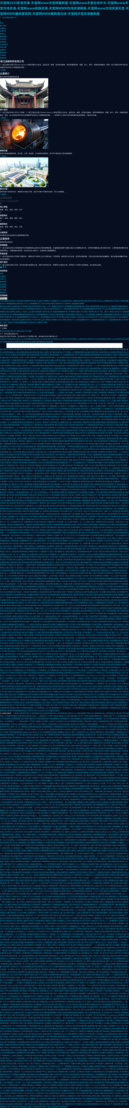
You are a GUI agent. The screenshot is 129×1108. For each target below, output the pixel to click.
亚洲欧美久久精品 (13, 980)
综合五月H (68, 875)
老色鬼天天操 (113, 462)
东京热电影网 (64, 611)
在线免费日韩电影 (82, 772)
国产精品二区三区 (113, 460)
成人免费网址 (44, 511)
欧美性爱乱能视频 (11, 1020)
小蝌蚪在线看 (16, 740)
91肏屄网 (26, 1055)
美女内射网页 (7, 519)
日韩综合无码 (5, 363)
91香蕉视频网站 (81, 403)
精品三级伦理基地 (56, 551)
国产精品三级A (64, 1052)
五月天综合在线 (96, 880)
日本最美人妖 (26, 508)
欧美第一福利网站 (60, 578)
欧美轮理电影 (14, 991)
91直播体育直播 (105, 449)
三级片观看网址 (15, 379)
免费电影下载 (7, 441)
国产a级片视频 (96, 1082)
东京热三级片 (112, 656)
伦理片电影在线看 (31, 748)
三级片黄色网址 (60, 454)
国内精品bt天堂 (42, 398)
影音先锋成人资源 (66, 861)
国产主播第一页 (27, 457)
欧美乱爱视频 (76, 974)
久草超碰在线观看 (102, 435)
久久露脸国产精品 (42, 1066)
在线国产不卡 (80, 829)
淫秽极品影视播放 (8, 570)
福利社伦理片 (64, 627)
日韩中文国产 (103, 821)
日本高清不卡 (44, 964)
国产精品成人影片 (99, 974)
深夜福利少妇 (71, 966)
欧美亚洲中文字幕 (55, 918)
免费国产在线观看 (45, 524)
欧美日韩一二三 (91, 365)
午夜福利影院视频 (17, 360)
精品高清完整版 (22, 608)
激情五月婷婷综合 (89, 737)
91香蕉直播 (32, 977)
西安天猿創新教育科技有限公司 (97, 306)
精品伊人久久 (74, 864)
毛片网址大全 (9, 832)
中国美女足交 (8, 433)
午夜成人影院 (54, 573)
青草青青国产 (19, 1104)
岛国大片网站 (108, 349)
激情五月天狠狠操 (6, 465)
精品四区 (91, 899)
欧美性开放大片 (18, 522)
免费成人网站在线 (108, 850)
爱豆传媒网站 (84, 791)
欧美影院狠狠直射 (117, 1031)
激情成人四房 (112, 532)
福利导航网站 (54, 511)
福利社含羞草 (95, 807)
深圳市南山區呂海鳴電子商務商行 (46, 319)
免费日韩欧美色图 (90, 371)
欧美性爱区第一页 (64, 813)
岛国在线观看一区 (70, 638)
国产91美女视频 (81, 740)
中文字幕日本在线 (122, 557)
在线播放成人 (11, 638)
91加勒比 (116, 764)
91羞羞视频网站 (122, 360)
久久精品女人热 (24, 554)
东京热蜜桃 (73, 1028)
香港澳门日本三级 (40, 735)
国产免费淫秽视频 (103, 605)
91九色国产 (8, 767)
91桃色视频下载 (38, 419)
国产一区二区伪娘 (118, 1007)
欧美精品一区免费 (23, 638)
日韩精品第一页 (99, 918)
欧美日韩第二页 (17, 425)
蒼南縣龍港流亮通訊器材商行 (75, 306)
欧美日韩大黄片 (52, 797)
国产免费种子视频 (51, 489)
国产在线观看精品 (29, 629)
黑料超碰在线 (107, 481)
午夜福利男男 (71, 365)
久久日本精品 (6, 1090)
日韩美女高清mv (59, 411)
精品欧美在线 (28, 425)
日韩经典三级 (25, 794)
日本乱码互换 (103, 794)
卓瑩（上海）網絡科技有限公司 (53, 306)
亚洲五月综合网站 (74, 565)
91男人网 (94, 912)
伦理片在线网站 (61, 662)
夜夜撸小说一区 (60, 373)
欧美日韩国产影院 (12, 880)
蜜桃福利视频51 (24, 492)
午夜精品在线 (83, 1020)
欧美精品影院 (50, 373)
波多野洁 (7, 761)
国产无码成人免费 (23, 764)
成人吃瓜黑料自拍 (112, 993)
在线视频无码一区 (23, 1101)
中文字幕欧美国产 (109, 856)
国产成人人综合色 (86, 578)
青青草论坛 (44, 934)
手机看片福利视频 (32, 964)
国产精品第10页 (30, 390)
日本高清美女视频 (23, 1042)
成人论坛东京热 (16, 974)
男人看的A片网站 (29, 918)
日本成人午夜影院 (79, 519)
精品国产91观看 (26, 988)
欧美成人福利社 (50, 419)
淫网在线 (68, 983)
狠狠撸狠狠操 (85, 624)
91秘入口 (55, 788)
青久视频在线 (49, 376)
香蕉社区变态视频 (27, 452)
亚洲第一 (76, 972)
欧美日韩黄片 (84, 487)
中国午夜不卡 (17, 896)
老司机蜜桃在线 (79, 1104)
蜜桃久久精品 (83, 856)
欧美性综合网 (43, 635)
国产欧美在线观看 (108, 551)
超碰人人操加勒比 (75, 392)
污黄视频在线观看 (103, 452)
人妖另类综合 (83, 869)
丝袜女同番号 (85, 349)
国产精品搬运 (40, 856)
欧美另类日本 (74, 947)
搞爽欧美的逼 (99, 357)
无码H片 (54, 743)
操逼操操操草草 (12, 624)
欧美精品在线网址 (43, 360)
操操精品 (20, 1039)
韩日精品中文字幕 (13, 454)
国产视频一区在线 (48, 557)
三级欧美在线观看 (93, 910)
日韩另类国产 (28, 349)
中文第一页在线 (81, 449)
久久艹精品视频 (61, 554)
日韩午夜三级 (95, 476)
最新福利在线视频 (100, 355)
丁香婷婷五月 (39, 363)
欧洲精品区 (78, 961)
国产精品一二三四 (27, 379)
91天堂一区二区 (12, 554)
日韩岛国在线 (79, 516)
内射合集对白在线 (69, 443)
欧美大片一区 (17, 783)
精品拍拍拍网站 (60, 365)
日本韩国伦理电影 (115, 352)
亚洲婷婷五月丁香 (90, 1036)
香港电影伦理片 (77, 360)
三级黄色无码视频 (113, 799)
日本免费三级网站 (20, 850)
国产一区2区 (35, 891)
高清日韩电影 (107, 562)
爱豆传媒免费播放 (38, 845)
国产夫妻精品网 (12, 384)
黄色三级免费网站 (58, 842)
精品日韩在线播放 (9, 899)
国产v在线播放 (101, 592)
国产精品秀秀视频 (97, 473)
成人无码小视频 (94, 950)
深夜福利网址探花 (30, 802)
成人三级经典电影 (112, 589)
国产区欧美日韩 (90, 608)
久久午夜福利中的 (28, 740)
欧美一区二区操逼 (110, 468)
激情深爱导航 (49, 365)
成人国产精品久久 (35, 1050)
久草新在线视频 (78, 813)
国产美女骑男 (118, 929)
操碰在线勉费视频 (67, 398)
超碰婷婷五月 (53, 427)
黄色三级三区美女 (107, 390)
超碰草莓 (91, 1026)
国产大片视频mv (14, 430)
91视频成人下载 (12, 492)
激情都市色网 (64, 357)
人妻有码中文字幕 (72, 419)
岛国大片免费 (49, 926)
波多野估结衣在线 (29, 775)
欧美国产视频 (89, 853)
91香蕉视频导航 (104, 721)
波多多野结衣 (29, 945)
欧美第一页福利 (33, 608)
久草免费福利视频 (105, 904)
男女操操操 (63, 988)
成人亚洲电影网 (93, 1047)
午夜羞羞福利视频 (49, 786)
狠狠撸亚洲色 (77, 438)
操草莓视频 (114, 1047)
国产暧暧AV (32, 1052)
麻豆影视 (94, 786)
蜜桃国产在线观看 (80, 387)
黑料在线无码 (51, 505)
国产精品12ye (5, 945)
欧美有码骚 (28, 767)
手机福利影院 (40, 920)
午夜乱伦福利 (102, 430)
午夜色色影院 (41, 718)
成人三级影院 (83, 646)
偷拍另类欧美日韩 (26, 880)
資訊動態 (3, 42)
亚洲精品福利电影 (37, 662)
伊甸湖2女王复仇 (112, 770)
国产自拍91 (21, 813)
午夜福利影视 (5, 1066)
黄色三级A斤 (98, 745)
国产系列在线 (75, 904)
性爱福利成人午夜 (108, 958)
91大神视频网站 (60, 850)
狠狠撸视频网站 (80, 352)
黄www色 (76, 1066)
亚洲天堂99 (50, 751)
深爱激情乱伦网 (51, 961)
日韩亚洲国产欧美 (29, 1001)
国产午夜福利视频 (6, 470)
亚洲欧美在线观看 (32, 972)
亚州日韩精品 (8, 1018)
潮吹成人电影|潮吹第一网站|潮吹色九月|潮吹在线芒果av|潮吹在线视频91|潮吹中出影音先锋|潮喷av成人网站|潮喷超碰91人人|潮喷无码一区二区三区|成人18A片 (65, 683)
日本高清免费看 (35, 899)
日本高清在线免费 (86, 1079)
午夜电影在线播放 (73, 446)
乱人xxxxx (20, 966)
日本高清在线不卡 (29, 783)
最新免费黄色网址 (56, 632)
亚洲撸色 (117, 743)
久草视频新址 (62, 659)
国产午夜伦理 (63, 414)
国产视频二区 (22, 648)
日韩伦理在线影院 (39, 541)
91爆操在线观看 (58, 449)
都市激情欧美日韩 (17, 791)
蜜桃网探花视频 (42, 977)
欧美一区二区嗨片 (93, 966)
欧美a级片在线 (6, 985)
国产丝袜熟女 (113, 1074)
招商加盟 (3, 47)
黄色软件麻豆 (86, 481)
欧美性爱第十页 (81, 425)
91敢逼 (106, 902)
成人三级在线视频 (56, 549)
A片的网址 (48, 772)
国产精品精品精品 (50, 417)
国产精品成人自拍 (110, 791)
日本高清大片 (72, 554)
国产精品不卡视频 (6, 349)
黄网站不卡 (38, 1007)
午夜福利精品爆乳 (94, 1058)
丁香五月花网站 (46, 411)
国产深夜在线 (123, 497)
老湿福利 (71, 969)
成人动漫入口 (90, 602)
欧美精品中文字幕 (113, 899)
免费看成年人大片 (119, 481)
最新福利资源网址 (44, 443)
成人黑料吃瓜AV (85, 761)
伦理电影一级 (91, 629)
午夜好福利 (108, 991)
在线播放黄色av (41, 546)
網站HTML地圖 (26, 331)
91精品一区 (7, 1036)
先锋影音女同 (96, 648)
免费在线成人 (69, 387)
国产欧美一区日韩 (81, 632)
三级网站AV (69, 1026)
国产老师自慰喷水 (102, 629)
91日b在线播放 (100, 1085)
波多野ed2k (113, 888)
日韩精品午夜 (103, 524)
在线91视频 (81, 794)
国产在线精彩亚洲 (28, 1069)
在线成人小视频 (87, 613)
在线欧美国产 (82, 993)
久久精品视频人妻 (75, 611)
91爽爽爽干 (100, 1063)
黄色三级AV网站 (79, 532)
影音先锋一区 (91, 891)
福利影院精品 (23, 551)
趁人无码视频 (46, 400)
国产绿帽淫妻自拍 (73, 373)
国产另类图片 (111, 732)
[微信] (1, 267)
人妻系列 (115, 1018)
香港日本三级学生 (88, 872)
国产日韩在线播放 (14, 845)
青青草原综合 (92, 430)
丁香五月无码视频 (88, 937)
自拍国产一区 (50, 759)
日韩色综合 (114, 1088)
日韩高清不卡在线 (72, 791)
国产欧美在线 (110, 918)
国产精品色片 (81, 589)
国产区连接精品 (10, 1042)
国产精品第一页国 (20, 592)
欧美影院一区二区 (100, 996)
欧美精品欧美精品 (18, 915)
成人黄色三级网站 (11, 904)
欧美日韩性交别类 (29, 392)
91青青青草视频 (78, 584)
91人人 (6, 756)
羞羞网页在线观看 (49, 624)
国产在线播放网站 (56, 478)
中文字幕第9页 (38, 578)
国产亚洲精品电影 (77, 465)
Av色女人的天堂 (101, 519)
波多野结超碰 (61, 382)
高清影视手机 (58, 899)
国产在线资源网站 (29, 1047)
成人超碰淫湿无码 (84, 1028)
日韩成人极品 (60, 581)
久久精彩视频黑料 (110, 611)
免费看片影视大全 (74, 662)
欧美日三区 (118, 815)
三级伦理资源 (38, 425)
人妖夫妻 (122, 859)
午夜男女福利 (48, 953)
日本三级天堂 (120, 527)
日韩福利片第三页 (95, 382)
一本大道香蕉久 (30, 1039)
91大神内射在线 (43, 519)
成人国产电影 (105, 950)
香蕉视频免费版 (9, 602)
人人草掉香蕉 (11, 573)
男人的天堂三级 (5, 398)
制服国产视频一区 (57, 1104)
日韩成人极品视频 (70, 991)
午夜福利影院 (78, 875)
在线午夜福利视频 (56, 403)
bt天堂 (66, 716)
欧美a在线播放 (22, 438)
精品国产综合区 (57, 503)
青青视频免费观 (79, 891)
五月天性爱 (94, 1088)
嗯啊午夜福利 (41, 406)
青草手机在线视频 (35, 743)
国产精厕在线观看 (58, 492)
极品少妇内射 (105, 425)
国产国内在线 (113, 505)
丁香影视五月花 (27, 395)
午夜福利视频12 (95, 549)
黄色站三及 (99, 942)
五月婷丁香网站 (78, 619)
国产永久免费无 (15, 953)
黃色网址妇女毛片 (31, 1104)
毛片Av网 (103, 1104)
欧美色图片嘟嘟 (66, 602)
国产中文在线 (64, 1074)
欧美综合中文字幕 (79, 729)
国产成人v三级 (48, 495)
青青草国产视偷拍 (103, 478)
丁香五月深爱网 (108, 427)
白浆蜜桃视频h (5, 360)
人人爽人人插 (92, 406)
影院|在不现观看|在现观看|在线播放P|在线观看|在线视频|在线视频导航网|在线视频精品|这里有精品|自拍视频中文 (42, 673)
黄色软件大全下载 (62, 487)
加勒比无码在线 (72, 368)
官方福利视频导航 (34, 570)
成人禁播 (40, 1001)
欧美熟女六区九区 (16, 651)
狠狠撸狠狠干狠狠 (26, 495)
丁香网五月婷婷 (38, 1020)
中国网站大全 (116, 570)
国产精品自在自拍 (49, 613)
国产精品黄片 (30, 408)
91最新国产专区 (41, 1071)
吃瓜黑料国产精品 (113, 430)
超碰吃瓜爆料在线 (92, 888)
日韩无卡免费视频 (6, 815)
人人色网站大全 (100, 853)
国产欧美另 (120, 1066)
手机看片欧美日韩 (23, 371)
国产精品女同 (118, 1044)
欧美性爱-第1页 (74, 349)
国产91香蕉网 (38, 996)
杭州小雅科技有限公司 (66, 319)
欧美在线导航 (115, 1042)
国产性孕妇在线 (46, 891)
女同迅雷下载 (109, 743)
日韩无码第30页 (55, 807)
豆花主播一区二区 (13, 497)
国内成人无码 (99, 468)
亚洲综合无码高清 (99, 578)
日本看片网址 (119, 883)
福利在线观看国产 (106, 1044)
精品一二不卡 (87, 985)
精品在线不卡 (88, 745)
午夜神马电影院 (87, 799)
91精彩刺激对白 (88, 392)
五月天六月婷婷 (65, 481)
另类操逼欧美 (12, 368)
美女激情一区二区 (63, 522)
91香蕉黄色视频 (68, 355)
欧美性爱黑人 (62, 446)
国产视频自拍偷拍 (108, 1082)
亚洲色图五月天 (63, 427)
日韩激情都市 (65, 1079)
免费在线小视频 (45, 958)
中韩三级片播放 (42, 813)
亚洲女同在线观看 (8, 468)
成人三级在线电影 (29, 737)
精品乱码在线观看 (51, 414)
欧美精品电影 (31, 813)
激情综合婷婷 (41, 535)
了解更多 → (4, 118)
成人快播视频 (52, 1085)
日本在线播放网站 (7, 823)
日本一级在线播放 (80, 848)
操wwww (55, 861)
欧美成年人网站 (14, 352)
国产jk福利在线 (68, 478)
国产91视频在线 (96, 508)
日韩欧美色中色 (101, 602)
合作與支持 (4, 44)
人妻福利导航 (71, 454)
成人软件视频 (54, 770)
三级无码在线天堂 (113, 1055)
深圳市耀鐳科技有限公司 (9, 301)
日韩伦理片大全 (67, 907)
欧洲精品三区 (20, 605)
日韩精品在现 (98, 743)
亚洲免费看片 (81, 966)
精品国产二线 (105, 500)
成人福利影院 (7, 654)
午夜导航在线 (14, 1023)
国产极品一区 (52, 648)
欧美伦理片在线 (62, 565)
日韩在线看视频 (62, 872)
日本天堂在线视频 (65, 753)
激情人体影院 (5, 942)
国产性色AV (50, 1044)
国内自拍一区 (22, 567)
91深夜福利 (61, 945)
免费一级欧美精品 (80, 384)
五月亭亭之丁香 (120, 1093)
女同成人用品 (90, 435)
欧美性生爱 (26, 929)
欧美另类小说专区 (26, 937)
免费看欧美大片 (75, 926)
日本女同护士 (113, 395)
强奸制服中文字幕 (94, 999)
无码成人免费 (108, 640)
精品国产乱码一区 (82, 549)
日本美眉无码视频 (53, 594)
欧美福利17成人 (14, 516)
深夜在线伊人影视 (21, 832)
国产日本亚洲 (31, 611)
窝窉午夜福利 (95, 489)
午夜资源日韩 (78, 931)
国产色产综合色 (105, 735)
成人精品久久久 (45, 1058)
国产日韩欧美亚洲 (19, 611)
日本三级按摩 (58, 772)
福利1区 (56, 1096)
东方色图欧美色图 (113, 516)
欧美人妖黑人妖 (25, 643)
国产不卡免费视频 (32, 646)
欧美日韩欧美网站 (31, 605)
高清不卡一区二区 (83, 541)
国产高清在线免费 (19, 503)
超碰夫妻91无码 (7, 357)
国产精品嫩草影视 (65, 1069)
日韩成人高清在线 (38, 988)
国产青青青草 (85, 1004)
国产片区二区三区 (67, 605)
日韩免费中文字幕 (6, 527)
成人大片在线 (86, 759)
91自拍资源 (16, 1012)
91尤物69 (61, 791)
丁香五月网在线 (20, 468)
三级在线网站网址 (42, 915)
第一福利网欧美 (39, 446)
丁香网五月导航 (43, 912)
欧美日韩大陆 (75, 379)
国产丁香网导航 (75, 805)
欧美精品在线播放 (47, 570)
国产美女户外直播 (85, 581)
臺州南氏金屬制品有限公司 (13, 309)
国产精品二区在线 (39, 497)
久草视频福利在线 (56, 931)
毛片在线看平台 (116, 387)
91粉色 (56, 1015)
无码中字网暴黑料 (85, 530)
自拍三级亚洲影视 (84, 912)
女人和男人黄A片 (89, 522)
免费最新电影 (63, 1071)
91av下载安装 (5, 853)
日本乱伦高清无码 (61, 926)
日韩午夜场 (113, 726)
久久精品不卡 (63, 406)
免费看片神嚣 (56, 400)
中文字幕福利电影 (100, 613)
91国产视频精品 (5, 365)
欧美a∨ (69, 891)
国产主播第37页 (30, 632)
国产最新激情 (122, 532)
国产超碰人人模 (25, 376)
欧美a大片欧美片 (83, 576)
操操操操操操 (50, 581)
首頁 (1, 23)
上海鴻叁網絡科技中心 (83, 319)
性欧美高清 (85, 953)
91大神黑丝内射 (89, 398)
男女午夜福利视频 (87, 514)
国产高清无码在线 (61, 473)
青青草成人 (91, 972)
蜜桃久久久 (72, 713)
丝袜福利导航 (59, 656)
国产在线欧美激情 (103, 365)
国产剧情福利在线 (18, 398)
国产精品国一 (91, 519)
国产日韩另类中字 (75, 920)
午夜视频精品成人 (118, 624)
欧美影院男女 (48, 726)
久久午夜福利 (79, 371)
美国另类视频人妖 (52, 457)
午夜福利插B (46, 1063)
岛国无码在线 (52, 1071)
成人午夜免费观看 (48, 980)
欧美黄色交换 (22, 1052)
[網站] (6, 267)
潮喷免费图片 (72, 1020)
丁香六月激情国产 (119, 508)
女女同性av (56, 1031)
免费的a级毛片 (51, 530)
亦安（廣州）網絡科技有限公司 (111, 311)
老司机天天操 (54, 611)
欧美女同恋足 (29, 761)
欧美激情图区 (16, 718)
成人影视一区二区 (88, 438)
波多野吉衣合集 (121, 934)
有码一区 (3, 721)
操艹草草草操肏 (46, 950)
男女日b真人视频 (106, 446)
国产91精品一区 (11, 538)
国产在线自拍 (39, 417)
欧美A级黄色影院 (107, 931)
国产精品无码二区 (61, 500)
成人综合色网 (114, 616)
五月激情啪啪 (53, 753)
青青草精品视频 (68, 433)
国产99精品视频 (123, 611)
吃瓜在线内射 (73, 573)
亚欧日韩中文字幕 (7, 759)
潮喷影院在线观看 (89, 422)
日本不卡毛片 (41, 543)
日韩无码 (115, 761)
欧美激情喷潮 (38, 562)
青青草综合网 (31, 573)
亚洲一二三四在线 (57, 589)
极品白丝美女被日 (19, 810)
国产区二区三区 (117, 403)
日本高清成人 (111, 651)
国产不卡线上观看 (95, 551)
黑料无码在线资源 (95, 638)
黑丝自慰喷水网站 (64, 527)
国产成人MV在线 (80, 629)
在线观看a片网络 (86, 1050)
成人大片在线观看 (77, 654)
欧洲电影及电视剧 (118, 1058)
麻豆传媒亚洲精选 (11, 1088)
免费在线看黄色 (57, 443)
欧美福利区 (59, 767)
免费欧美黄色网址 (91, 813)
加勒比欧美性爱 (70, 376)
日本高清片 (75, 797)
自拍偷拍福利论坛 (14, 993)
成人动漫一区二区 (113, 829)
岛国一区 (117, 1098)
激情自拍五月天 (93, 586)
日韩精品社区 (121, 732)
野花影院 (112, 896)
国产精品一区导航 (115, 398)
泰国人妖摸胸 (79, 567)
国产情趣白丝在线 (86, 373)
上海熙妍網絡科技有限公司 (71, 309)
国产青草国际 (31, 357)
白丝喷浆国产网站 (19, 594)
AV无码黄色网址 (83, 538)
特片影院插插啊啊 (38, 1044)
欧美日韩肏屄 (54, 627)
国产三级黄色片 (27, 473)
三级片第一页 (54, 519)
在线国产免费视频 (31, 403)
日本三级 (23, 999)
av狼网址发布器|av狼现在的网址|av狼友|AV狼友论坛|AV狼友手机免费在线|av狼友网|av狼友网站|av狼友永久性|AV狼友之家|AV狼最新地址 (76, 689)
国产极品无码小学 (89, 826)
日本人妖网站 (20, 408)
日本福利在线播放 (87, 1066)
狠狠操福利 (53, 956)
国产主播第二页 (95, 869)
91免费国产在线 (120, 619)
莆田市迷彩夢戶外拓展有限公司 (11, 306)
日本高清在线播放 (102, 635)
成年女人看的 (64, 651)
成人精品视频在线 (69, 551)
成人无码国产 (25, 788)
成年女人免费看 (97, 417)
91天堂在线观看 (7, 619)
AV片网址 (119, 805)
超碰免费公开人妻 (39, 621)
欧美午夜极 (111, 737)
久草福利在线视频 (94, 646)
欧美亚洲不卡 (31, 915)
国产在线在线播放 (40, 791)
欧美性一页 (28, 961)
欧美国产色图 (83, 573)
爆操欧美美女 (121, 958)
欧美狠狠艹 (64, 826)
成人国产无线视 (30, 602)
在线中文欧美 (89, 567)
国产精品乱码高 (45, 589)
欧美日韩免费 (37, 1082)
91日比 (102, 993)
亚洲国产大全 (114, 1026)
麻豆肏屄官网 (72, 470)
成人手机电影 (15, 756)
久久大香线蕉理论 (34, 400)
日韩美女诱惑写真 (83, 929)
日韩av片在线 (45, 907)
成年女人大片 (120, 772)
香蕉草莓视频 (14, 1007)
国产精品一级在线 (57, 576)
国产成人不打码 (53, 737)
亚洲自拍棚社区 (110, 748)
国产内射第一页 (33, 729)
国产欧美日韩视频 (37, 640)
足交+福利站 (65, 832)
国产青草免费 (23, 597)
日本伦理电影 (76, 514)
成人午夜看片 (100, 497)
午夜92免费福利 (5, 500)
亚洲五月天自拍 (6, 1063)
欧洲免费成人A (27, 532)
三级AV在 (35, 1015)
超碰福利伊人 (116, 368)
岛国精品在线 (80, 462)
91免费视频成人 (28, 659)
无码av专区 (37, 767)
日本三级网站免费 (63, 937)
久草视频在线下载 (112, 713)
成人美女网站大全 (41, 379)
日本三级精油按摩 (42, 740)
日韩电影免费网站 (104, 894)
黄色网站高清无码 (59, 896)
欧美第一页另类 (7, 481)
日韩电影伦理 (79, 398)
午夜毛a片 (14, 1066)
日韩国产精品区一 (115, 753)
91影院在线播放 (30, 398)
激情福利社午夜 (55, 371)
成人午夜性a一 (43, 802)
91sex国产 (111, 805)
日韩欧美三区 (88, 996)
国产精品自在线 (19, 632)
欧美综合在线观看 (32, 524)
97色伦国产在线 (50, 662)
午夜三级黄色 (46, 654)
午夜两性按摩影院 (75, 885)
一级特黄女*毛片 (53, 972)
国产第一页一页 (61, 640)
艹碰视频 (4, 950)
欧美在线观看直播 (21, 570)
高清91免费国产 (67, 608)
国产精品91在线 (32, 433)
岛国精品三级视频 (41, 465)
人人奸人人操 (85, 640)
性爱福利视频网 (91, 842)
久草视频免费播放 (11, 716)
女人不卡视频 (5, 581)
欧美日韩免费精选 (78, 735)
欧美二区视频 (76, 818)
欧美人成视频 (41, 527)
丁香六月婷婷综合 (28, 753)
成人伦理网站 (116, 1096)
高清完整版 (23, 1066)
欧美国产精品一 (20, 524)
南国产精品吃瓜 (41, 753)
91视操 (5, 732)
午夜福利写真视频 (53, 735)
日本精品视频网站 (35, 864)
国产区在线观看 (18, 1015)
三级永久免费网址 (92, 783)
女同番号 (102, 1052)
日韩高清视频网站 (36, 1096)
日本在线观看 (18, 802)
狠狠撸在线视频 (30, 549)
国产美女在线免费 (95, 470)
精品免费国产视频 (84, 713)
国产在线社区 (74, 810)
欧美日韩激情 (104, 1088)
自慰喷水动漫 (102, 516)
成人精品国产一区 (11, 1082)
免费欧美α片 (64, 573)
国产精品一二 (94, 487)
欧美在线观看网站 (50, 395)
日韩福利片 (121, 923)
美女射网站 (64, 1028)
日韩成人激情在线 (75, 826)
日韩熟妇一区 (54, 934)
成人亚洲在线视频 (51, 508)
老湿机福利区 (11, 764)
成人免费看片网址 (94, 850)
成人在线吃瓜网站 (109, 797)
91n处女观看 (21, 912)
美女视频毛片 (82, 724)
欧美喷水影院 (106, 1001)
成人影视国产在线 (38, 929)
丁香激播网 (67, 1066)
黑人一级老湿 (61, 759)
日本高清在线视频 (10, 608)
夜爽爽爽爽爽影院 (29, 651)
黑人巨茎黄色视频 (47, 538)
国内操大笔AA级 (119, 376)
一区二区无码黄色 (6, 850)
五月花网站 (59, 856)
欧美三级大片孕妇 (101, 885)
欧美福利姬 (55, 1028)
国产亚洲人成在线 (88, 942)
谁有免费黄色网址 (19, 433)
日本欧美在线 (106, 1028)
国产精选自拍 (35, 516)
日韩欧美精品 (85, 500)
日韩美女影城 (65, 594)
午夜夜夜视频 (76, 937)
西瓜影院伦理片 (10, 438)
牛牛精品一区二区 (68, 748)
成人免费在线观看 (34, 449)
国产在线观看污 (114, 435)
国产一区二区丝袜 (65, 438)
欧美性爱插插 (26, 756)
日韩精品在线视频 (67, 629)
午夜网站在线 (106, 368)
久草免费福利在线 (36, 713)
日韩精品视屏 (106, 1096)
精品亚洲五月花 (43, 403)
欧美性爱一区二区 (84, 659)
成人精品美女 (78, 775)
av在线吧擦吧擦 (106, 419)
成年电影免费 (18, 349)
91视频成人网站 (61, 470)
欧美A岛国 (47, 818)
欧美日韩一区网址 (9, 966)
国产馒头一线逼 (56, 993)
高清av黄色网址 (100, 567)
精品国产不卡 (65, 600)
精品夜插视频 (42, 648)
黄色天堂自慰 (106, 646)
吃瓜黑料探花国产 (108, 780)
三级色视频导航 (111, 567)
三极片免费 (108, 929)
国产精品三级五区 (102, 1026)
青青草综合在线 (93, 449)
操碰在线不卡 (21, 573)
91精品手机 (29, 853)
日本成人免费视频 (82, 503)
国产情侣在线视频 (21, 514)
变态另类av (88, 918)
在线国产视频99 (29, 974)
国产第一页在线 (18, 465)
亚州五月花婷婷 (109, 985)
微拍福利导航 (52, 834)
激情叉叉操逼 (112, 355)
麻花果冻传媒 (118, 349)
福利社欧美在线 (50, 640)
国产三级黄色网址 (16, 613)
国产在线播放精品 (100, 584)
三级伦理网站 (54, 894)
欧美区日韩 (96, 1096)
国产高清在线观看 (97, 457)
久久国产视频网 (32, 826)
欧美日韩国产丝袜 (42, 573)
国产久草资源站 (123, 468)
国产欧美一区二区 (61, 1004)
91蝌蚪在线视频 (46, 435)
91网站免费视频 (6, 802)
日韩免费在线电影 (57, 387)
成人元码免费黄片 (47, 656)
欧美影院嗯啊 (91, 352)
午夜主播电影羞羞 (27, 417)
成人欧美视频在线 (98, 713)
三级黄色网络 (35, 861)
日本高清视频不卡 (113, 584)
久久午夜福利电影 (21, 427)
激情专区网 (77, 958)
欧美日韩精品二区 (101, 837)
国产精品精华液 (73, 390)
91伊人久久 (44, 729)
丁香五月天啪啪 (123, 357)
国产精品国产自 (41, 629)
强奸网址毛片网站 (32, 780)
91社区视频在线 (119, 530)
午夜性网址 (27, 837)
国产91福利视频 (27, 505)
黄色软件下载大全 (120, 931)
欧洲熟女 (111, 934)
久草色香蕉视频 (16, 872)
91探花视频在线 (81, 621)
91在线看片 (106, 1023)
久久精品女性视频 (109, 964)
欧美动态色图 (72, 1012)
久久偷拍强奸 (106, 408)
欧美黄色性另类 (19, 403)
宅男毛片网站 (119, 1077)
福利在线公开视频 (117, 365)
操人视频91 (108, 1077)
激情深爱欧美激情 (74, 500)
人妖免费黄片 (57, 958)
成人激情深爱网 (89, 775)
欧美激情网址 (67, 958)
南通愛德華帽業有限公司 (61, 311)
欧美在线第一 (85, 446)
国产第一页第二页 (62, 947)
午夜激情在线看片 (15, 1047)
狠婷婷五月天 (40, 1069)
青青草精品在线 (77, 778)
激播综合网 (69, 1104)
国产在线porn (36, 1031)
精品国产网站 (43, 427)
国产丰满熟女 (48, 578)
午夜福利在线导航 (30, 983)
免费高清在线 (51, 621)
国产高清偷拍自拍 (25, 904)
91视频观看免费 (32, 503)
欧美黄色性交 (74, 786)
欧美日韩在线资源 (64, 597)
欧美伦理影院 (35, 384)
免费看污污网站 (95, 802)
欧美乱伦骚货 (79, 821)
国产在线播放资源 (26, 497)
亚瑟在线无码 (89, 643)
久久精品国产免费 (38, 885)
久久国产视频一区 (66, 619)
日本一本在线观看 (14, 452)
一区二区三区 (96, 958)
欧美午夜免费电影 (41, 859)
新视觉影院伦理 (15, 373)
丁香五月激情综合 (70, 576)
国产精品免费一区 (114, 1079)
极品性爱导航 (97, 761)
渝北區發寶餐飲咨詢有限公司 (33, 309)
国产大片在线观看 (66, 883)
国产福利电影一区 (56, 355)
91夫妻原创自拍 (63, 422)
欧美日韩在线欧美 (29, 527)
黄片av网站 (93, 721)
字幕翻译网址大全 (26, 541)
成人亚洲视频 (29, 465)
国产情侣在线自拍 (121, 724)
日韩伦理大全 (62, 648)
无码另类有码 (122, 514)
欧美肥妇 (67, 902)
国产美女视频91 (75, 408)
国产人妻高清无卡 (90, 516)
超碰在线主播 (59, 538)
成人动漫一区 (5, 487)
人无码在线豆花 (118, 969)
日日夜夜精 (42, 834)
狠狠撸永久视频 (83, 802)
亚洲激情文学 (103, 726)
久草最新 (14, 1034)
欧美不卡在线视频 (56, 721)
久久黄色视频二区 (6, 848)
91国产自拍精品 (52, 988)
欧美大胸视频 (119, 594)
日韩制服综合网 (38, 1009)
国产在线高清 (5, 659)
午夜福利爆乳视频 (76, 1036)
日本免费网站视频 (99, 557)
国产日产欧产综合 (35, 1077)
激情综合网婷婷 (59, 1007)
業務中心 (3, 33)
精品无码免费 (13, 511)
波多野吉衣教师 (37, 382)
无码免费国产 (86, 883)
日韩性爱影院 (52, 923)
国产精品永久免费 (111, 414)
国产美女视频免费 (52, 543)
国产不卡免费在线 (19, 826)
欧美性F (99, 767)
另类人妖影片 (114, 629)
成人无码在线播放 (43, 1039)
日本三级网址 (91, 395)
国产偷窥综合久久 (120, 384)
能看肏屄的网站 (59, 845)
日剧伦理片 (29, 1090)
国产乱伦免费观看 (45, 462)
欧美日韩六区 (82, 850)
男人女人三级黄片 (14, 883)
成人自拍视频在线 (41, 659)
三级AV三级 (104, 888)
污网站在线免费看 (118, 759)
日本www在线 (56, 818)
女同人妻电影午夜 (34, 656)
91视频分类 (86, 751)
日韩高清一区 (18, 1071)
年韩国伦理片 (46, 788)
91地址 (6, 929)
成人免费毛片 (5, 578)
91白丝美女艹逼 (83, 554)
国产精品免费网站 (14, 489)
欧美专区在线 (87, 400)
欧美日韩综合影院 (24, 716)
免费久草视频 (98, 594)
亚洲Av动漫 (121, 797)
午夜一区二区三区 (65, 535)
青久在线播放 (115, 945)
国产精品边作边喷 (16, 629)
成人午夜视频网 (12, 589)
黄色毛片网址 (95, 446)
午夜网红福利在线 (34, 1026)
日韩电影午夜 (108, 883)
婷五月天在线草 (48, 1004)
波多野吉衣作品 (6, 797)
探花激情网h (17, 737)
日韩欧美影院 (64, 1063)
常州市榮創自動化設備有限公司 (54, 303)
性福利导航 (53, 1088)
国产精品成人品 (76, 1015)
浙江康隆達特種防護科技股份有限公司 (23, 314)
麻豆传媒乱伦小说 (72, 1018)
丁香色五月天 (18, 470)
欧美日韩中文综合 (69, 549)
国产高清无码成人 (66, 519)
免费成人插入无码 (49, 745)
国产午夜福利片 (68, 592)
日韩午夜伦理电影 (55, 977)
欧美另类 (77, 883)
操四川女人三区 (106, 476)
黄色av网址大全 (65, 468)
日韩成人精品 (80, 495)
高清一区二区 (16, 726)
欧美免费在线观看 (115, 492)
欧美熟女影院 (84, 382)
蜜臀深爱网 (25, 926)
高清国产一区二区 (97, 929)
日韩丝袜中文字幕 (36, 554)
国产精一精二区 (120, 411)
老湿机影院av (60, 1050)
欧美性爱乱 (60, 983)
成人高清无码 (21, 443)
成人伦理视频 (107, 559)
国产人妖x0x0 (104, 1047)
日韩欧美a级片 (46, 899)
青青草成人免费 (63, 743)
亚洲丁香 (69, 945)
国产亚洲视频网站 (96, 576)
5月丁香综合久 (17, 961)
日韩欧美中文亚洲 (75, 872)
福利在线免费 (12, 648)
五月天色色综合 (119, 427)
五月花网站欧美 (118, 586)
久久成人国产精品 (39, 505)
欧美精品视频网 (33, 934)
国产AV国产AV (68, 848)
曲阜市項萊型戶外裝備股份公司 (50, 301)
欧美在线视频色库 (87, 1074)
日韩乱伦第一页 (22, 899)
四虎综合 (28, 1009)
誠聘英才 (3, 50)
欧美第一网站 (122, 414)
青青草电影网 (36, 1042)
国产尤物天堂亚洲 (97, 751)
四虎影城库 (122, 716)
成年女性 (35, 837)
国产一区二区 (75, 743)
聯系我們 (3, 52)
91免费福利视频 (15, 422)
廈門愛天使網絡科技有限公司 (28, 301)
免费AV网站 (106, 956)
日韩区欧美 (88, 931)
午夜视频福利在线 (66, 1039)
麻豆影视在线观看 (101, 600)
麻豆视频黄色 (76, 718)
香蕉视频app (44, 991)
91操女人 (57, 783)
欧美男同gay (55, 1039)
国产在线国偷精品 (83, 411)
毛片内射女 (112, 923)
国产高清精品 (69, 492)
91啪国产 (124, 813)
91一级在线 (108, 942)
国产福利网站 (72, 659)
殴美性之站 (10, 902)
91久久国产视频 (42, 392)
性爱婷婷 (9, 947)
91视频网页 (58, 829)
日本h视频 (98, 926)
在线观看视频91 (93, 1007)
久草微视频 (38, 1004)
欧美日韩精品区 (88, 611)
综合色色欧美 (99, 619)
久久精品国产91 (43, 551)
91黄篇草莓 (111, 1066)
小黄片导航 (109, 1020)
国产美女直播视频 (17, 853)
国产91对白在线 (32, 443)
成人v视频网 (12, 821)
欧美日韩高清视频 (38, 365)
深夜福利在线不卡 (49, 562)
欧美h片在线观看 (91, 535)
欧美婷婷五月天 (6, 1074)
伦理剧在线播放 (45, 384)
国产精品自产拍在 (26, 735)
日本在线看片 (64, 511)
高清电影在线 (64, 915)
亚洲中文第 (75, 1079)
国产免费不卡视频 (26, 584)
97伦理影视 (53, 813)
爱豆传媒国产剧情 (58, 646)
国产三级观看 (65, 546)
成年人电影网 (59, 376)
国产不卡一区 (70, 462)
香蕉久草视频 (71, 724)
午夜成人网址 (5, 417)
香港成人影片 (64, 392)
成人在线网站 (11, 958)
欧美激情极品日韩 (63, 745)
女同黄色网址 (31, 912)
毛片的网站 (113, 977)
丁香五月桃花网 (101, 460)
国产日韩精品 (31, 1098)
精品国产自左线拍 (119, 419)
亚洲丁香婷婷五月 (90, 546)
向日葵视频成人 (12, 745)
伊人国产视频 (115, 605)
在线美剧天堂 (107, 503)
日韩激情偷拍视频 (56, 964)
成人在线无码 (72, 1077)
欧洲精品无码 (71, 562)
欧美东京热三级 (32, 468)
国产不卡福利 (124, 1047)
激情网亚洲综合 (101, 522)
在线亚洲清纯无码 (88, 718)
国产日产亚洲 (103, 896)
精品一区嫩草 (91, 589)
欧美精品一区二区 (37, 772)
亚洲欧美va (16, 1031)
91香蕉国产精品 (12, 635)
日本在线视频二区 (118, 894)
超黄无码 (62, 1096)
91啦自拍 (89, 829)
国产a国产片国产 (31, 600)
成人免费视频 (110, 1101)
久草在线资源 (36, 872)
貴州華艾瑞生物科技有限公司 (88, 301)
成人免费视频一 (58, 902)
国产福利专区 (64, 349)
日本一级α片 (23, 778)
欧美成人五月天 (15, 662)
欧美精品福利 (61, 621)
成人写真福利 (80, 1031)
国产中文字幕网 (123, 519)
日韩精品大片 (72, 1096)
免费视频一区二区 (73, 578)
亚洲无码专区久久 (70, 538)
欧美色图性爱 (117, 1001)
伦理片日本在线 (89, 465)
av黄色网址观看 (15, 581)
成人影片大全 (123, 462)
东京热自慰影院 (91, 532)
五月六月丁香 (102, 729)
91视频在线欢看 (96, 1018)
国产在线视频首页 (103, 972)
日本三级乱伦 (42, 724)
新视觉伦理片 (10, 406)
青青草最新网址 (51, 527)
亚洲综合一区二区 (77, 597)
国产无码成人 (41, 737)
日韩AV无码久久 (11, 567)
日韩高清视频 (34, 627)
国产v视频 (6, 805)
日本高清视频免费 (76, 788)
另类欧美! (89, 1055)
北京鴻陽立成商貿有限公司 (90, 311)
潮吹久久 (64, 780)
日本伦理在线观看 (14, 950)
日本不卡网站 (89, 991)
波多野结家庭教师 (76, 357)
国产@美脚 (36, 721)
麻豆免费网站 (75, 1074)
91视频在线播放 (45, 780)
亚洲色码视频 (42, 438)
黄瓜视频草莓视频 (51, 775)
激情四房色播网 (9, 408)
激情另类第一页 (111, 1063)
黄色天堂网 (122, 977)
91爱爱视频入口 (105, 570)
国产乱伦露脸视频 (6, 934)
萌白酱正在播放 (28, 770)
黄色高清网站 (32, 586)
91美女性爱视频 (63, 508)
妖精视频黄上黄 (93, 939)
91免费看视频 (103, 1036)
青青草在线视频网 (20, 815)
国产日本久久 (26, 883)
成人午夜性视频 (42, 602)
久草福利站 (84, 864)
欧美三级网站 (71, 850)
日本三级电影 (70, 435)
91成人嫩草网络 (51, 1036)
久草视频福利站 (94, 740)
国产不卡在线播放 (100, 1039)
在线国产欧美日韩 (116, 802)
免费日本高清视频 (68, 1093)
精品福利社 (12, 931)
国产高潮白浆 (52, 659)
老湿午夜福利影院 (14, 621)
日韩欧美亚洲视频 (10, 443)
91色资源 (77, 1039)
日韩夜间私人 (114, 478)
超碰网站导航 (96, 408)
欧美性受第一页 (53, 1079)
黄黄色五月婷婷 (68, 516)
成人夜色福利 (36, 896)
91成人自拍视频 (47, 449)
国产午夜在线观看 (47, 643)
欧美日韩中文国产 (70, 524)
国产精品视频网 (51, 756)
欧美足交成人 (60, 1044)
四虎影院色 (25, 980)
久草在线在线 (7, 546)
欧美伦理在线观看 (8, 605)
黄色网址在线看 (42, 619)
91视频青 (71, 950)
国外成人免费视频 (118, 915)
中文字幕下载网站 (18, 543)
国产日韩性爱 (70, 425)
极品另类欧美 (59, 716)
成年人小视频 (75, 915)
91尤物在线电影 (12, 888)
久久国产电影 (97, 559)
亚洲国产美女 (23, 576)
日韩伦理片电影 (15, 562)
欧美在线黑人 (70, 910)
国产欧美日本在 (27, 1004)
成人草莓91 (87, 961)
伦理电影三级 (40, 945)
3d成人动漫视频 (14, 478)
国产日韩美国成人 (106, 1098)
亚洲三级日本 (51, 983)
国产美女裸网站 (32, 592)
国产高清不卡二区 (107, 659)
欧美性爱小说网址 (53, 546)
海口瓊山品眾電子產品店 (67, 317)
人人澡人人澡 (9, 867)
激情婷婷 (62, 966)
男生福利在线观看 (10, 371)
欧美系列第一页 (15, 956)
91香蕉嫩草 (93, 840)
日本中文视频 (80, 1093)
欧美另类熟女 (46, 387)
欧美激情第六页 (83, 638)
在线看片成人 (86, 414)
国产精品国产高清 (87, 484)
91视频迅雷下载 (40, 452)
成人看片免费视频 (100, 565)
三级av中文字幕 (88, 511)
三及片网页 (59, 869)
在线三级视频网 (15, 505)
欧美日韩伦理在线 (18, 500)
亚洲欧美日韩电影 (23, 557)
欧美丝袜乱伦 (118, 640)
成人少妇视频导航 (6, 392)
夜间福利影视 (64, 805)
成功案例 (3, 39)
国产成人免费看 (10, 355)
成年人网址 (116, 783)
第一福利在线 (103, 786)
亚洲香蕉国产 (119, 788)
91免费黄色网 (39, 947)
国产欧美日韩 (24, 627)
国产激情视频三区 (35, 745)
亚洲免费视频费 (114, 891)
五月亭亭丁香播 (40, 422)
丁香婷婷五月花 (52, 408)
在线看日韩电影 (102, 546)
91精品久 (12, 861)
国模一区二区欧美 (110, 511)
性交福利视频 (14, 988)
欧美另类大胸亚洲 (117, 549)
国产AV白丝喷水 (66, 729)
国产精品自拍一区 (47, 1018)
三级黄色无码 (63, 885)
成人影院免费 (47, 1026)
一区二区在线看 (26, 414)
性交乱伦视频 (47, 896)
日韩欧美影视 (27, 996)
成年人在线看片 (80, 570)
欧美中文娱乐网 (35, 832)
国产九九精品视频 (78, 732)
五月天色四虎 (20, 390)
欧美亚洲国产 (85, 1082)
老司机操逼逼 (106, 1004)
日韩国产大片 (89, 1085)
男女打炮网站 (23, 635)
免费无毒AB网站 (123, 961)
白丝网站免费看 (15, 460)
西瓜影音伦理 (113, 1061)
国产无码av (76, 956)
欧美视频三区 (111, 484)
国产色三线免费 (107, 376)
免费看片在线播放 (12, 877)
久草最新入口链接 (52, 535)
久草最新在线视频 (65, 497)
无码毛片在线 (111, 557)
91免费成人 (73, 1071)
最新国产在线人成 (25, 1088)
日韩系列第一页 (117, 443)
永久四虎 (38, 942)
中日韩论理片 (98, 867)
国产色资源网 (90, 764)
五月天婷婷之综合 (42, 931)
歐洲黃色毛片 (65, 718)
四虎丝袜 (69, 1007)
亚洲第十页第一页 (20, 357)
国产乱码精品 (18, 559)
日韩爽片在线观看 (91, 753)
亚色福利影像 (92, 729)
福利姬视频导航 (95, 368)
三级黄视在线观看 (102, 872)
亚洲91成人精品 (39, 489)
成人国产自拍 (120, 638)
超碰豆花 (122, 840)
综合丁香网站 (79, 355)
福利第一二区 (115, 775)
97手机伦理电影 (95, 810)
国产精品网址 (47, 532)
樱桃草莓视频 (65, 778)
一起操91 (35, 875)
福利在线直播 (103, 753)
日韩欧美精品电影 (87, 468)
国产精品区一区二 (76, 522)
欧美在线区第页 (97, 581)
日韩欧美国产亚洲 (22, 1096)
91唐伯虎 (49, 845)
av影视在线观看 (90, 635)
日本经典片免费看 (97, 379)
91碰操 (15, 713)
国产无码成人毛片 (37, 794)
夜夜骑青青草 (66, 635)
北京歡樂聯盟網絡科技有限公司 (93, 309)
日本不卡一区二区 (101, 543)
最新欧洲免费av (54, 619)
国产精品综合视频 (21, 1061)
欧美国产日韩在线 (73, 867)
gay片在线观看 (116, 950)
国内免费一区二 (39, 616)
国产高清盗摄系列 (106, 815)
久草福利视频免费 (116, 872)
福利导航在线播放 (88, 651)
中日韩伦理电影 (96, 624)
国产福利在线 (98, 1090)
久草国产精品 (109, 643)
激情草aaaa (120, 810)
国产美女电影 (113, 1039)
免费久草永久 (99, 511)
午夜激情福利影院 (61, 996)
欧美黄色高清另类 (46, 875)
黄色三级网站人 (29, 546)
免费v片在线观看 (121, 745)
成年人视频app (65, 815)
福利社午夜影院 (57, 823)
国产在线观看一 (122, 780)
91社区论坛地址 (54, 810)
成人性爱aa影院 (82, 470)
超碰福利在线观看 (16, 530)
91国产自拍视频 (90, 616)
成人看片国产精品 (114, 600)
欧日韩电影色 (29, 500)
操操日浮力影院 (33, 850)
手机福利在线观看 (106, 939)
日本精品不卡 (28, 481)
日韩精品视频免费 (100, 484)
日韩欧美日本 (58, 999)
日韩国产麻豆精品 (27, 1085)
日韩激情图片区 (76, 600)
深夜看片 (56, 826)
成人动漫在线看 (5, 425)
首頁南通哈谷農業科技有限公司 (23, 319)
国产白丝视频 (117, 446)
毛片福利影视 (123, 422)
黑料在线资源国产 (69, 929)
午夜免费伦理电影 (48, 430)
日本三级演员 (87, 974)
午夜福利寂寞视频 (60, 953)
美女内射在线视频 (43, 993)
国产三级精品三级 (30, 360)
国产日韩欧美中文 (50, 522)
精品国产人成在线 (60, 484)
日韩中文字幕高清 (24, 818)
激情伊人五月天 (30, 406)
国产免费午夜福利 (92, 1093)
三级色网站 (47, 1082)
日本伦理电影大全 (74, 953)
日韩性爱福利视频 (103, 621)
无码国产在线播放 (105, 443)
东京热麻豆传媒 (30, 759)
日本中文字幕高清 (49, 554)
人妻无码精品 (112, 371)
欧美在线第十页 (8, 1026)
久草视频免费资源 (82, 551)
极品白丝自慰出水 (81, 433)
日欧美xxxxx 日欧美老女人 (116, 1052)
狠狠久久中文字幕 (120, 939)
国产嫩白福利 (95, 500)
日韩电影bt (10, 1061)
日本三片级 (47, 888)
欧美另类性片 (36, 411)
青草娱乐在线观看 (87, 837)
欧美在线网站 (25, 1028)
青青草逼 (64, 950)
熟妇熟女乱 (93, 969)
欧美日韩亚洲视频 (38, 414)
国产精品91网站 (86, 743)
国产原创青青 (120, 1050)
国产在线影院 (18, 392)
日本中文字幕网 (61, 1090)
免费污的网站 (28, 939)
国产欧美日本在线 (26, 947)
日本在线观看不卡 (52, 481)
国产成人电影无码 (16, 920)
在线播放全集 (31, 594)
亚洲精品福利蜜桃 (52, 497)
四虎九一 (35, 716)
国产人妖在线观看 (117, 535)
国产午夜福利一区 (57, 384)
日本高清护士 (56, 608)
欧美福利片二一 (20, 848)
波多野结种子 (77, 497)
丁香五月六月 (58, 516)
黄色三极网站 (23, 400)
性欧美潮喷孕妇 (12, 743)
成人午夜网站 (62, 417)
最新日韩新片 (102, 406)
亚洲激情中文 (85, 457)
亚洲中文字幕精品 (59, 435)
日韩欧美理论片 (6, 783)
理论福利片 (63, 985)
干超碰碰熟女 (76, 481)
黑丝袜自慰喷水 (87, 805)
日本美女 (41, 983)
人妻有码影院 (62, 969)
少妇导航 (24, 786)
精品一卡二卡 (92, 632)
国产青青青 (105, 807)
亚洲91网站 (70, 842)
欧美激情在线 (124, 1061)
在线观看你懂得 (78, 934)
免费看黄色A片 (33, 462)
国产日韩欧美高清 (43, 549)
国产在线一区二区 (94, 384)
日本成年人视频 (79, 1044)
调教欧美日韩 (104, 554)
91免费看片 (113, 842)
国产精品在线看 (97, 988)
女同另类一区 (112, 522)
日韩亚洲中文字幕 (84, 1034)
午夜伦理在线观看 (64, 465)
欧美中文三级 (95, 659)
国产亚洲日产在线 (32, 958)
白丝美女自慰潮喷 (39, 457)
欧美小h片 (26, 896)
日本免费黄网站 (63, 408)
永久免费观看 (101, 608)
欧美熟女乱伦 (81, 443)
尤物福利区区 (11, 565)
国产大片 (33, 724)
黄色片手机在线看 (62, 613)
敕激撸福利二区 (109, 457)
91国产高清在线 (29, 856)
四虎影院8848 (29, 1071)
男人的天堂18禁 (121, 850)
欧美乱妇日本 (33, 597)
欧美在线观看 (114, 1009)
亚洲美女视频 (22, 368)
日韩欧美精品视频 (46, 850)
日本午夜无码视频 (78, 815)
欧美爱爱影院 (92, 433)
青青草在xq (124, 821)
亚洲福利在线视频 (50, 732)
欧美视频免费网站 (120, 390)
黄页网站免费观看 (102, 398)
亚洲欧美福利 (75, 527)
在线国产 (28, 1015)
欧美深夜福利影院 (102, 875)
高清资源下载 (56, 654)
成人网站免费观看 (80, 939)
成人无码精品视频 (45, 826)
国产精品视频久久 (29, 535)
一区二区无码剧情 (49, 864)
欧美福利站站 (97, 527)
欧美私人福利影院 (38, 508)
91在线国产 (112, 729)
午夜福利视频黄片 (109, 756)
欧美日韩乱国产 (33, 589)
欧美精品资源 (8, 611)
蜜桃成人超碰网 (32, 894)
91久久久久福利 (111, 400)
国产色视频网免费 (85, 417)
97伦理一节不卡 (106, 783)
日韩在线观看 (16, 616)
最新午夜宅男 (91, 748)
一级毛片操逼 (102, 656)
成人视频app (113, 832)
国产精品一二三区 (116, 452)
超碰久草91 (68, 931)
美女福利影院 (44, 1088)
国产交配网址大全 (61, 557)
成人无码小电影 (84, 1077)
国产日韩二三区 (74, 457)
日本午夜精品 (103, 840)
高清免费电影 (63, 713)
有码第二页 (12, 907)
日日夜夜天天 (123, 505)
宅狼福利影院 (38, 487)
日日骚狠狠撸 (48, 942)
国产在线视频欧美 (40, 877)
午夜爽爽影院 (74, 427)
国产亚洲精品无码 (95, 376)
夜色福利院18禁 (15, 532)
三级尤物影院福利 (81, 586)
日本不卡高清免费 (114, 1104)
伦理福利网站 (113, 441)
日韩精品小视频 (40, 1085)
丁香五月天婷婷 (113, 406)
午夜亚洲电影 (8, 983)
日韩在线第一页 (53, 1098)
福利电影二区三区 (41, 770)
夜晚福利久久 (63, 920)
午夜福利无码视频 (81, 969)
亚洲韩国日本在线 (6, 748)
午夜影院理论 (50, 929)
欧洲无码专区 (5, 726)
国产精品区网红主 (50, 363)
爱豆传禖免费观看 (80, 1026)
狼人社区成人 (70, 495)
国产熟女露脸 (26, 751)
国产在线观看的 (69, 964)
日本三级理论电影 (97, 627)
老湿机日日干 (25, 516)
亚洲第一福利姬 (77, 756)
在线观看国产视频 (14, 473)
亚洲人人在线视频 (106, 586)
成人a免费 (54, 966)
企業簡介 (3, 28)
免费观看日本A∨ (27, 859)
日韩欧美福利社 (66, 972)
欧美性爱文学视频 (58, 888)
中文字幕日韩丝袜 (36, 476)
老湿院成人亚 (85, 489)
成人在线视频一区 (14, 382)
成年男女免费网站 (80, 605)
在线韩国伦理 (121, 853)
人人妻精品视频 (42, 357)
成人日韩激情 (13, 551)
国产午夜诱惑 (122, 627)
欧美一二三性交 (102, 1069)
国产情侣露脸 (100, 937)
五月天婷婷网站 (40, 408)
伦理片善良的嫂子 (29, 985)
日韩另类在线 (119, 573)
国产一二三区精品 (92, 877)
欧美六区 (124, 823)
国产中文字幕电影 (105, 487)
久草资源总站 (118, 877)
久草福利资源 (97, 883)
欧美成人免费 (87, 818)
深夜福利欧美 (124, 832)
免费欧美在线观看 (92, 1031)
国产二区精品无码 (67, 567)
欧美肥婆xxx (114, 920)
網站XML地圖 (4, 331)
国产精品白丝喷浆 (11, 891)
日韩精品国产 (122, 845)
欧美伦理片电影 (103, 945)
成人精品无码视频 (76, 594)
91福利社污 (47, 1096)
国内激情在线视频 (81, 896)
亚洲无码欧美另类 (26, 1007)
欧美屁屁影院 (123, 524)
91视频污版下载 (24, 384)
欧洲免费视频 (63, 390)
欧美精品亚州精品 (27, 373)
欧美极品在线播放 (104, 535)
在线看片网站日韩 (95, 503)
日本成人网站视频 (19, 842)
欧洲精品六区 (34, 991)
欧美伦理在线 (47, 999)
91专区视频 (43, 837)
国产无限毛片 (81, 365)
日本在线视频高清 (9, 772)
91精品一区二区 (21, 977)
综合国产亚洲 (17, 985)
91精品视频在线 (44, 592)
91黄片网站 (73, 880)
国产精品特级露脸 (18, 1090)
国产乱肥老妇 (91, 478)
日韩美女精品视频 (111, 497)
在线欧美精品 (10, 390)
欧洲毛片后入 (65, 974)
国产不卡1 (113, 716)
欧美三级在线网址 (88, 1063)
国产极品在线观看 (74, 751)
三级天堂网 (107, 1018)
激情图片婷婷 (51, 761)
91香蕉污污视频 (14, 643)
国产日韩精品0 (79, 945)
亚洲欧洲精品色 (103, 492)
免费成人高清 (62, 530)
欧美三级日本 (16, 926)
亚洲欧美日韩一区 (82, 454)
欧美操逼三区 (112, 519)
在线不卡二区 (73, 1090)
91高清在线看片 (95, 419)
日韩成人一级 (20, 834)
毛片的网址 (45, 1042)
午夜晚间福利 (119, 643)
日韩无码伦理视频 (57, 441)
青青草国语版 (123, 867)
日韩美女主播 (124, 1088)
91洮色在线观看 (70, 589)
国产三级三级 (48, 1106)
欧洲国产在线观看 (102, 654)
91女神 (70, 961)
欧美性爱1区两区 (36, 557)
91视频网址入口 (69, 740)
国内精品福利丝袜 (27, 460)
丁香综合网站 (63, 1088)
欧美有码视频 (49, 500)
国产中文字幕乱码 (37, 1028)
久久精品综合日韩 (21, 864)
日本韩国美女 (26, 654)
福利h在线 (56, 950)
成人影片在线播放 (90, 597)
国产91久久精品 (40, 460)
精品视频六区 (85, 845)
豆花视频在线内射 (100, 861)
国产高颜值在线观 (69, 503)
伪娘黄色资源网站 (15, 1001)
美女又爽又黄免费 (26, 1023)
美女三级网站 (38, 613)
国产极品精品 (56, 605)
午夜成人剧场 (62, 1012)
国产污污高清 (92, 621)
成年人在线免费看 (26, 484)
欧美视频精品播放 (32, 848)
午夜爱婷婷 (26, 1036)
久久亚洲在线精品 (108, 470)
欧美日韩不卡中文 (76, 546)
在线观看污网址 (30, 543)
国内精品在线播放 (65, 452)
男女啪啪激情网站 (34, 514)
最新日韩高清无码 (14, 457)
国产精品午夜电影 (24, 411)
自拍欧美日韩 (70, 430)
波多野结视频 (83, 1061)
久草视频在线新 (16, 395)
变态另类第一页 (25, 721)
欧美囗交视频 (48, 910)
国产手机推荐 (64, 1015)
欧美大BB (43, 972)
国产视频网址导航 (109, 767)
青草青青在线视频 (117, 449)
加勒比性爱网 (81, 395)
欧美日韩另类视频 (39, 481)
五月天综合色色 (72, 530)
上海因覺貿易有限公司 (115, 319)
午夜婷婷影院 (46, 861)
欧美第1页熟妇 (20, 646)
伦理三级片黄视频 (34, 435)
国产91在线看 (85, 1018)
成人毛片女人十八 (102, 920)
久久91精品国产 (70, 656)
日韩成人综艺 (69, 1042)
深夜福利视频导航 (82, 376)
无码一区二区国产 (72, 845)
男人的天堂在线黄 (117, 721)
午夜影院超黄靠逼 (15, 732)
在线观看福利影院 (108, 638)
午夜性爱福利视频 (72, 476)
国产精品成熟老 (76, 559)
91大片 (46, 966)
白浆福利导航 (77, 1069)
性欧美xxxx (56, 1058)
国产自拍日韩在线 (110, 988)
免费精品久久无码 (74, 985)
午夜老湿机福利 (118, 869)
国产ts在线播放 (9, 435)
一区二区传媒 (28, 910)
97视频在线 (79, 764)
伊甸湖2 (51, 867)
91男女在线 (114, 859)
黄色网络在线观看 (52, 584)
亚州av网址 (21, 958)
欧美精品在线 (52, 465)
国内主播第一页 (27, 621)
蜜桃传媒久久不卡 (65, 1047)
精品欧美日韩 (30, 942)
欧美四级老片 (57, 532)
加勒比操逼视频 (76, 745)
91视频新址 (19, 759)
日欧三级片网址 (96, 845)
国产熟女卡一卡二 (9, 1058)
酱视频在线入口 (71, 1023)
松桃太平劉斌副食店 (58, 314)
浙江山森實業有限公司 (107, 301)
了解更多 (3, 70)
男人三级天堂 (120, 551)
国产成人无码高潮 (39, 349)
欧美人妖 (25, 950)
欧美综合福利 (75, 363)
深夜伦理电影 (23, 462)
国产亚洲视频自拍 (15, 910)
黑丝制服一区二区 (16, 659)
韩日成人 (32, 931)
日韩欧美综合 (29, 522)
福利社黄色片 (102, 597)
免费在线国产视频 (54, 379)
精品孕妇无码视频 (20, 1018)
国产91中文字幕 (35, 980)
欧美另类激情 (84, 427)
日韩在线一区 (26, 365)
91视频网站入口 (89, 875)
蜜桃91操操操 (11, 1039)
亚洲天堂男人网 (64, 797)
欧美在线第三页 (84, 880)
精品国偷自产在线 (10, 557)
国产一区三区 (14, 937)
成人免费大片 (35, 478)
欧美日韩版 (38, 910)
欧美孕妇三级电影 (11, 462)
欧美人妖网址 (16, 365)
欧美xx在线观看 (86, 648)
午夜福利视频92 (93, 387)
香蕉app (16, 947)
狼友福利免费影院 (107, 384)
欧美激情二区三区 (75, 651)
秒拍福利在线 (117, 562)
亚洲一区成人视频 (109, 538)
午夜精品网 (40, 759)
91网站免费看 (121, 985)
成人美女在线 (103, 842)
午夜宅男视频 (73, 780)
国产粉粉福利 (105, 1031)
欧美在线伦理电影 (88, 832)
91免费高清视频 (38, 473)
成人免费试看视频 (54, 748)
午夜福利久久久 (17, 761)
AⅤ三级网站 (104, 740)
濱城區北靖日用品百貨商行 (32, 306)
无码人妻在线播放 (82, 562)
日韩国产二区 (46, 576)
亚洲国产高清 (39, 522)
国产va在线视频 (85, 508)
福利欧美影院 (114, 554)
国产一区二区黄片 (24, 1082)
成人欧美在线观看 (80, 1058)
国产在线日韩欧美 (81, 492)
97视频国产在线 (13, 794)
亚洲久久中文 (38, 732)
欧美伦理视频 (92, 605)
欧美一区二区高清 (76, 853)
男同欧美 (3, 883)
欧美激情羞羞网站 (92, 1098)
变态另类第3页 (60, 425)
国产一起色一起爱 (23, 476)
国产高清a (53, 969)
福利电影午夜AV (78, 608)
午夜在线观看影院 (71, 869)
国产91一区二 (43, 894)
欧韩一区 (121, 818)
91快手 (123, 807)
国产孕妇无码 (98, 373)
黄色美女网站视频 (38, 1036)
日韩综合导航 (115, 875)
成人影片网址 (23, 589)
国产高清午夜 (41, 651)
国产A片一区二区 (6, 522)
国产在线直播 (64, 788)
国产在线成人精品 (65, 460)
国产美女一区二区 (115, 632)
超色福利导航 (66, 514)
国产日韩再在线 (69, 772)
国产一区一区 (53, 597)
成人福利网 (82, 726)
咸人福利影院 (44, 969)
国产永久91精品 (101, 848)
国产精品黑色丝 (14, 640)
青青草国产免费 (97, 902)
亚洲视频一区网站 (64, 1055)
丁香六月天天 (99, 643)
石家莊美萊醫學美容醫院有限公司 (116, 309)
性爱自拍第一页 (22, 1058)
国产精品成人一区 (34, 815)
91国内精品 (26, 1031)
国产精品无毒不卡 (55, 740)
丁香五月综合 (89, 619)
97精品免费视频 (48, 425)
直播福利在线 (51, 565)
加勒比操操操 (17, 1055)
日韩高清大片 (112, 392)
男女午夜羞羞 (87, 559)
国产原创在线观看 (116, 912)
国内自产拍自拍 (82, 524)
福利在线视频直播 (33, 355)
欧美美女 (101, 770)
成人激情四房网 (52, 885)
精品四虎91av (24, 724)
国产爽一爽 (32, 821)
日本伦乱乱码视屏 (99, 829)
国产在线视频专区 (107, 573)
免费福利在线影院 (67, 371)
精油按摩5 (27, 872)
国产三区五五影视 (75, 511)
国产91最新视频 (109, 947)
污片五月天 (70, 896)
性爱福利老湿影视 (107, 910)
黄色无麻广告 (9, 864)
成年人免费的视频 (38, 751)
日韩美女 (121, 842)
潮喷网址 (24, 726)
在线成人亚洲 (50, 1090)
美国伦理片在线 (89, 543)
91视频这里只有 (70, 411)
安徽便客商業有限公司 (99, 319)
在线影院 (98, 764)
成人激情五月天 (14, 484)
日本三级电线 (16, 859)
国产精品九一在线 (118, 503)
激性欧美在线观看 (17, 942)
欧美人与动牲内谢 (94, 1001)
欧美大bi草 (123, 880)
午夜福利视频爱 (15, 1004)
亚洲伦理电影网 (46, 778)
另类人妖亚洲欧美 (73, 759)
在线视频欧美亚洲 (54, 629)
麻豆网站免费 (75, 489)
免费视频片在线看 (8, 586)
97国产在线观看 (91, 452)
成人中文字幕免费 (78, 535)
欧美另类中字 (113, 546)
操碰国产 (40, 842)
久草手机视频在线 (14, 1069)
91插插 (111, 794)
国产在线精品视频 (86, 557)
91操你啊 (77, 837)
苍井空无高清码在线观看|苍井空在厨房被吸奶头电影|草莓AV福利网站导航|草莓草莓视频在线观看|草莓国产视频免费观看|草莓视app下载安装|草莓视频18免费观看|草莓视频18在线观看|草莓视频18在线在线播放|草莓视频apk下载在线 (64, 697)
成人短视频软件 (7, 594)
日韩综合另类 (61, 395)
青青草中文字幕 (117, 487)
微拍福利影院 (76, 468)
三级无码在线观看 (100, 1079)
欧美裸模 (45, 815)
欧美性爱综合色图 (115, 837)
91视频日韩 (124, 799)
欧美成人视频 (39, 1090)
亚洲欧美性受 (121, 918)
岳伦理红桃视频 (19, 780)
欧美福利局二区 (60, 867)
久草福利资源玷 (75, 1063)
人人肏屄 (51, 837)
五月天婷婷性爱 (35, 387)
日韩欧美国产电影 (7, 834)
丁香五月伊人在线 (110, 541)
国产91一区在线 (19, 549)
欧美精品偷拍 (28, 805)
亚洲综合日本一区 (92, 735)
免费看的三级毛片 (64, 732)
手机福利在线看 (7, 403)
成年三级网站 (80, 748)
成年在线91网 (20, 867)
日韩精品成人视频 (110, 818)
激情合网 (118, 926)
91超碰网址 (31, 923)
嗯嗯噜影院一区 (112, 937)
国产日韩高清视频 (95, 454)
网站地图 (49, 341)
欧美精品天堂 (111, 578)
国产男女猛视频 (37, 966)
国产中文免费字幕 (77, 635)
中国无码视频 (85, 473)
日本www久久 (39, 853)
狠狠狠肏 (114, 1023)
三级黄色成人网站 (42, 1093)
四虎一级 (86, 807)
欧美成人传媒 (83, 721)
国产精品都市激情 (95, 427)
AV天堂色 (32, 993)
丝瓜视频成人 (32, 648)
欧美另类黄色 (31, 565)
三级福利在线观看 (11, 597)
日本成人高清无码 (120, 848)
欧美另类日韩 (20, 406)
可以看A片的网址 (120, 379)
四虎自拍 (21, 1098)
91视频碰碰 (84, 904)
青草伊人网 (29, 791)
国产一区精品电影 (96, 791)
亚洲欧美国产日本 (37, 926)
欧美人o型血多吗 (8, 524)
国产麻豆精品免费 (43, 567)
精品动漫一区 (86, 408)
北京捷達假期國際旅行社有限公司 (27, 317)
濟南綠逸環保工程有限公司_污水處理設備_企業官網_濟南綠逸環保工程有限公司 (93, 314)
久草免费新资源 (104, 387)
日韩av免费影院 (52, 985)
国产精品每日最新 (37, 1055)
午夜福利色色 (85, 379)
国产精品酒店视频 (51, 1009)
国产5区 (47, 1028)
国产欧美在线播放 (58, 462)
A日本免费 (16, 999)
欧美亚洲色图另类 (102, 1042)
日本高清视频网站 (28, 956)
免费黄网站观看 (6, 964)
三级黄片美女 (79, 907)
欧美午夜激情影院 (88, 767)
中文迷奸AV (7, 1012)
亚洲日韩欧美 (92, 724)
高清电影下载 (11, 476)
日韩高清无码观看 (95, 797)
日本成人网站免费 (41, 807)
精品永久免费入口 (6, 869)
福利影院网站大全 (62, 505)
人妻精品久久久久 (31, 441)
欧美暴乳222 (88, 756)
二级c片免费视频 (28, 581)
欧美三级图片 (44, 352)
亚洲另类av (76, 1047)
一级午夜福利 (38, 470)
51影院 (80, 991)
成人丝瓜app (112, 1015)
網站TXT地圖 (15, 331)
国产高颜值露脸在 (53, 718)
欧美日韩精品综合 (50, 713)
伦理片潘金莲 (11, 912)
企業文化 (3, 31)
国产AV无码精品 (15, 508)
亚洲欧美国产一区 (12, 735)
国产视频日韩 (13, 1098)
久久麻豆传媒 (81, 910)
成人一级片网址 (102, 395)
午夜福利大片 (24, 454)
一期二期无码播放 (70, 802)
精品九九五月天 (27, 419)
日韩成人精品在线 (111, 751)
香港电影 (28, 966)
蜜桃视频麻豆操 (101, 465)
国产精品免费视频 (11, 656)
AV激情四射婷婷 (80, 894)
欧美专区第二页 (98, 1012)
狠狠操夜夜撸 (89, 355)
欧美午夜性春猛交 (113, 565)
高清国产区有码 (16, 1093)
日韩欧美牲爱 (59, 726)
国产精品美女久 (15, 417)
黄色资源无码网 (45, 638)
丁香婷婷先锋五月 (16, 363)
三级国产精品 (46, 823)
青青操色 (25, 993)
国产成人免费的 (79, 983)
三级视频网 (38, 937)
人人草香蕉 (18, 807)
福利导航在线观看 (53, 600)
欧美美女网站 (114, 880)
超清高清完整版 (100, 1055)
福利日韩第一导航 (44, 902)
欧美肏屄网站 (28, 470)
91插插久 (53, 1101)
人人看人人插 (59, 643)
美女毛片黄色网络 (75, 834)
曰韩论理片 (74, 716)
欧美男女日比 (79, 592)
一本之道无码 (72, 541)
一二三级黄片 (18, 983)
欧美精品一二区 (68, 829)
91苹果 (8, 915)
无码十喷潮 (69, 821)
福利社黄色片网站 (72, 382)
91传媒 (50, 783)
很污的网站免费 (27, 562)
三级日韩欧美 (111, 360)
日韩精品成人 (101, 737)
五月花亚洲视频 (95, 780)
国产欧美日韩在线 (104, 495)
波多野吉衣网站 (42, 390)
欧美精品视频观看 (51, 853)
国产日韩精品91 (122, 578)
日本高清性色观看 (98, 414)
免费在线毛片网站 (120, 417)
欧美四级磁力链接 (109, 845)
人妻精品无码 (105, 859)
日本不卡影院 (84, 716)
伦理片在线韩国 (67, 532)
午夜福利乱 (67, 818)
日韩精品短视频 (96, 964)
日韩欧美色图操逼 (60, 368)
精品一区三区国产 (87, 565)
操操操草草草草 (53, 438)
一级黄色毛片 (23, 656)
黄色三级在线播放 (37, 376)
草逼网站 (124, 718)
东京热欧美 (35, 907)
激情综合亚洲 (95, 1004)
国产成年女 (54, 915)
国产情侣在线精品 (96, 349)
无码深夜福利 (101, 1015)
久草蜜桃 (105, 716)
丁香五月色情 (102, 778)
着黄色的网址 (7, 600)
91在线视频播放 (7, 592)
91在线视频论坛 (86, 527)
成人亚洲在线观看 (118, 559)
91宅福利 (87, 902)
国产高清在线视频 (13, 495)
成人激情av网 (84, 780)
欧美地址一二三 (23, 624)
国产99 (10, 780)
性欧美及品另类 (31, 902)
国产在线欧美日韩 (95, 562)
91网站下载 (41, 985)
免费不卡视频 (49, 473)
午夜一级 (17, 869)
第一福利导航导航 (119, 904)
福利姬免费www (85, 988)
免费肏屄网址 (77, 400)
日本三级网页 (15, 627)
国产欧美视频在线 (102, 352)
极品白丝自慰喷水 (36, 624)
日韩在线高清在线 (56, 1042)
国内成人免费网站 (97, 541)
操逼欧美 (56, 904)
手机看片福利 (74, 1088)
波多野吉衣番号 (117, 495)
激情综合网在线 (27, 869)
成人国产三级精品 (11, 400)
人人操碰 (69, 1044)
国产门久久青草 (35, 538)
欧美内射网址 (108, 581)
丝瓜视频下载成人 (70, 912)
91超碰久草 (50, 869)
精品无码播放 (34, 511)
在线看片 (10, 807)
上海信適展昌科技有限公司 (48, 317)
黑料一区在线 (61, 419)
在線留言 (3, 55)
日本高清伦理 (92, 770)
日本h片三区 (118, 864)
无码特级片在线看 (74, 942)
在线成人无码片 (39, 799)
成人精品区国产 (15, 487)
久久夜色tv (67, 918)
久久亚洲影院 (71, 621)
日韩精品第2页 (108, 594)
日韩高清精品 (35, 950)
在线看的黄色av (6, 894)
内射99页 (76, 977)
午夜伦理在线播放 (21, 1050)
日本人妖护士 (61, 837)
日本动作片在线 (63, 923)
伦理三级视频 (34, 1058)
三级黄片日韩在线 (58, 1082)
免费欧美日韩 (24, 713)
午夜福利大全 (47, 476)
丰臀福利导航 (66, 735)
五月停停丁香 (66, 807)
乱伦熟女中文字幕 (69, 403)
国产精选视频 (33, 427)
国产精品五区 (9, 829)
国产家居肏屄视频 (88, 505)
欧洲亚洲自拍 (49, 484)
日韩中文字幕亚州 (117, 489)
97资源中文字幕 (75, 624)
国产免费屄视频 (81, 656)
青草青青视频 (34, 352)
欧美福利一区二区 (102, 718)
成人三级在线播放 (18, 519)
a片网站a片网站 (86, 662)
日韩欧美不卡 (98, 788)
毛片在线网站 (50, 947)
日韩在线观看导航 (11, 1044)
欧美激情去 (100, 1020)
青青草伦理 (4, 956)
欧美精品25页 (123, 726)
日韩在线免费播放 (108, 454)
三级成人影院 (51, 945)
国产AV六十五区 (97, 530)
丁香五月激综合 (35, 1063)
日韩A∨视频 (53, 1074)
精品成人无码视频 (64, 559)
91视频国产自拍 (54, 974)
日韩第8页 (40, 775)
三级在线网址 (22, 821)
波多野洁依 (36, 904)
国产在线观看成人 (102, 616)
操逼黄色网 (84, 810)
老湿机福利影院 (20, 823)
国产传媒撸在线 (107, 382)
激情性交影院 (60, 430)
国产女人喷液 (102, 532)
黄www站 (17, 753)
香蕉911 (59, 929)
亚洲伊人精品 (43, 597)
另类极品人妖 (62, 961)
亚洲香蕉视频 (111, 613)
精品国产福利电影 (74, 414)
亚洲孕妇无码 (108, 379)
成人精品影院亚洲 (66, 877)
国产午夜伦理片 (94, 823)
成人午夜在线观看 (70, 899)
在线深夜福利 (7, 616)
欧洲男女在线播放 (23, 861)
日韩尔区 (112, 1069)
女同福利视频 (37, 1106)
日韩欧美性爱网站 (89, 1069)
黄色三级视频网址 (100, 392)
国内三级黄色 (71, 794)
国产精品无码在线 (62, 980)
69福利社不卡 (8, 753)
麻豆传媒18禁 (75, 923)
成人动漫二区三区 (121, 457)
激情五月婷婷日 (69, 586)
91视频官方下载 (89, 360)
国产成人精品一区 (49, 937)
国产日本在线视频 (47, 454)
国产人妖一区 (111, 961)
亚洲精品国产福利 (25, 1106)
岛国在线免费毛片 (51, 616)
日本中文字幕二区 (94, 403)
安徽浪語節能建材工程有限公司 (26, 322)
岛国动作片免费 (108, 926)
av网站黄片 (99, 991)
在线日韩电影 (28, 613)
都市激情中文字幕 (110, 867)
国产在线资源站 (121, 576)
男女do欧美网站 (16, 929)
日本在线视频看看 (70, 721)
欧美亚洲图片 (74, 508)
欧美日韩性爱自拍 (35, 726)
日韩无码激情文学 (71, 840)
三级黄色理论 (26, 953)
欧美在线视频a (103, 632)
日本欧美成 (7, 770)
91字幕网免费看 (67, 400)
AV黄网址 (42, 797)
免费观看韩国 (41, 565)
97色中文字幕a (59, 910)
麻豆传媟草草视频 (30, 619)
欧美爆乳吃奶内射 (97, 1077)
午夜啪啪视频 (92, 726)
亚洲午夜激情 (62, 541)
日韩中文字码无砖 (78, 460)
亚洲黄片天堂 (49, 880)
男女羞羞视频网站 (112, 1071)
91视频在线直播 (38, 961)
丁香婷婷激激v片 (18, 546)
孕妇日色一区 (52, 559)
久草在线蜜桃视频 (70, 856)
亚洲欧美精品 (37, 888)
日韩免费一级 (79, 643)
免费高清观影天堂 (23, 907)
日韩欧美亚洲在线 (82, 964)
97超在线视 (89, 934)
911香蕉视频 (70, 1001)
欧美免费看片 (104, 912)
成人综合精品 (86, 627)
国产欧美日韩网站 (48, 872)
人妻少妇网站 (20, 902)
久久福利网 (56, 780)
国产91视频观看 (85, 390)
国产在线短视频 (51, 422)
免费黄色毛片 (89, 584)
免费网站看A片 (112, 465)
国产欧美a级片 (40, 373)
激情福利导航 (8, 1071)
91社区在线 (61, 724)
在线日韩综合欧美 (52, 651)
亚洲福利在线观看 (112, 608)
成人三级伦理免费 (117, 408)
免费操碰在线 (72, 406)
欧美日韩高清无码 (110, 357)
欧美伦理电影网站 (96, 411)
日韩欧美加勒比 (119, 648)
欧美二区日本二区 (17, 969)
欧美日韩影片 (83, 840)
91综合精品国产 (100, 438)
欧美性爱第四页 (79, 441)
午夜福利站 (118, 1020)
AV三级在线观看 (114, 543)
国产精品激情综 (75, 627)
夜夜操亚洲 (43, 748)
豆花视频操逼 (19, 748)
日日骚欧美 (86, 958)
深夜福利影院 (69, 643)
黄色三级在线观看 (118, 476)
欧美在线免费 (111, 438)
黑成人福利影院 (23, 511)
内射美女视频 (34, 371)
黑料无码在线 (109, 788)
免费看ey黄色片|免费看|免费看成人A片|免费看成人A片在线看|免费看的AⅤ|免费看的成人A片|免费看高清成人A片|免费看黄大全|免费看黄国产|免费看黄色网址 (65, 708)
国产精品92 (24, 991)
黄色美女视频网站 (14, 786)
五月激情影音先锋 (75, 996)
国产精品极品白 (90, 592)
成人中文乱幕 (38, 395)
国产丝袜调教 (97, 1023)
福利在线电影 (118, 373)
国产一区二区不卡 (42, 611)
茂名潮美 (65, 301)
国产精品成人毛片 (101, 923)
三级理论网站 (82, 406)
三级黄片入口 (26, 382)
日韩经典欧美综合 (44, 433)
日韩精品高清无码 (62, 624)
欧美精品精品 (5, 508)
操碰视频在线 (59, 1034)
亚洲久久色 (24, 1063)
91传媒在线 (93, 896)
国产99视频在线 (81, 430)
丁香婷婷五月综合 (44, 503)
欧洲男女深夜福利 (24, 1044)
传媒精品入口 (5, 373)
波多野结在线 (107, 508)
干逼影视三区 (118, 473)
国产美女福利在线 (44, 441)
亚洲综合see (76, 832)
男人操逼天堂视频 (52, 799)
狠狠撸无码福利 (100, 1066)
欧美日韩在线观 (78, 753)
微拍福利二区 (13, 387)
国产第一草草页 (106, 403)
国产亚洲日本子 (38, 1012)
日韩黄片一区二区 (109, 576)
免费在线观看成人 (39, 584)
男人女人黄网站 (106, 823)
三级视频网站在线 (23, 772)
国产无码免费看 (101, 651)
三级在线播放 (50, 794)
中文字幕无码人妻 (56, 912)
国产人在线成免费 (64, 616)
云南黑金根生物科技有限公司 (86, 317)
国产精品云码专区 (69, 859)
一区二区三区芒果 (119, 907)
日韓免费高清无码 (112, 422)
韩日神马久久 (23, 745)
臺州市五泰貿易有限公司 (53, 309)
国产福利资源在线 (56, 352)
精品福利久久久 (121, 454)
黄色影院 (69, 837)
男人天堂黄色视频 (93, 570)
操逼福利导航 (106, 759)
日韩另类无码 (18, 619)
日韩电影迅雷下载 (70, 1061)
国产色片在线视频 (9, 1101)
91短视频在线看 (57, 433)
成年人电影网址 (12, 818)
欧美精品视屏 (74, 487)
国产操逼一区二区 (47, 764)
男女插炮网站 (37, 430)
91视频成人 (88, 788)
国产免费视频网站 (75, 422)
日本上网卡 (107, 915)
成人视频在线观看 (104, 969)
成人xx (110, 848)
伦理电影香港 (107, 624)
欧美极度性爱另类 (76, 980)
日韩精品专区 (44, 1101)
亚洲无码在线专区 (88, 600)
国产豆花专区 (105, 549)
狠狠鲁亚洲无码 (73, 417)
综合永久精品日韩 (34, 576)
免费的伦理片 (94, 859)
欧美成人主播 (123, 1063)
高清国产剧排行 (55, 1093)
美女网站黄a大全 (21, 586)
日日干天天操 (37, 532)
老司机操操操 (102, 371)
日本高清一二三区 (11, 1077)
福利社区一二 (21, 565)
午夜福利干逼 (28, 799)
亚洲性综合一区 (55, 567)
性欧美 (84, 1047)
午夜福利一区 (92, 492)
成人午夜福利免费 (65, 584)
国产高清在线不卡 (91, 495)
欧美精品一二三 (53, 392)
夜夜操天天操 (87, 956)
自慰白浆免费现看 (56, 802)
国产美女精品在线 (74, 484)
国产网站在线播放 (92, 443)
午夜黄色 (96, 931)
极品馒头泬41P (81, 1001)
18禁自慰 (31, 1066)
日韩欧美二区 (112, 602)
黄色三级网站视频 (115, 786)
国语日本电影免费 (60, 1106)
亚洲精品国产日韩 (87, 923)
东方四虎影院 (15, 578)
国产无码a (43, 867)
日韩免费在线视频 (13, 376)
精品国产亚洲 (36, 654)
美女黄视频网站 (102, 441)
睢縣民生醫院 (75, 311)
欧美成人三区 (41, 923)
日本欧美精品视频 (85, 1090)
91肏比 (91, 1061)
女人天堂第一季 (96, 953)
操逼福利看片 (108, 417)
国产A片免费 (84, 1088)
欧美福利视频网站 (17, 1079)
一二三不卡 (102, 724)
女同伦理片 (96, 759)
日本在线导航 (114, 840)
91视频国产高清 (122, 363)
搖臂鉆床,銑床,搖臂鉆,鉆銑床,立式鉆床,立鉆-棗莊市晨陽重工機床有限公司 (26, 311)
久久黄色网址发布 (91, 462)
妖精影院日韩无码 (49, 382)
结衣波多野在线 (100, 360)
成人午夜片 (125, 983)
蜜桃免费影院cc (9, 427)
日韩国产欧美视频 (69, 993)
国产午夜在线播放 (113, 597)
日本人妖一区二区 (51, 805)
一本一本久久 (116, 813)
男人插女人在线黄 (99, 662)
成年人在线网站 (70, 449)
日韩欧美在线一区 (43, 586)
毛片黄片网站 (88, 594)
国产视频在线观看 (29, 559)
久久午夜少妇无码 (14, 446)
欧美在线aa (64, 904)
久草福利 (123, 891)
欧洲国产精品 (48, 1077)
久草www (14, 724)
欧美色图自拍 (24, 352)
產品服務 (3, 36)
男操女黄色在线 (105, 489)
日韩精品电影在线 (31, 519)
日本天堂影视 (94, 554)
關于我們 (3, 25)
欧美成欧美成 (118, 581)
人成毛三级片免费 (64, 363)
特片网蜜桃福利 (52, 406)
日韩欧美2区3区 (115, 654)
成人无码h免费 (101, 891)
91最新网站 (120, 737)
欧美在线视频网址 (49, 487)
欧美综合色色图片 (33, 823)
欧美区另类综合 (115, 902)
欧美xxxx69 (48, 1001)
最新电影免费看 (119, 659)
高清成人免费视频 (18, 441)
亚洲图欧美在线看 (38, 756)
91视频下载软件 (6, 826)
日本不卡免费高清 (95, 538)
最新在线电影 (118, 382)
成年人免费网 (42, 1052)
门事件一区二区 (22, 449)
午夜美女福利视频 (66, 770)
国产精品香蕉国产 (75, 613)
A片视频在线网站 (27, 446)
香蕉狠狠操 (60, 761)
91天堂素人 (45, 721)
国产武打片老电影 (57, 638)
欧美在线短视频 (48, 1050)
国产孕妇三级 (17, 1036)
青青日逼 (122, 834)
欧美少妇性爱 (36, 643)
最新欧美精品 (93, 524)
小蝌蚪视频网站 (82, 823)
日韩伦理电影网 (113, 861)
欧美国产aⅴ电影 (14, 414)
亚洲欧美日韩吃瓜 (87, 977)
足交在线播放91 (123, 371)
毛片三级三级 (35, 492)
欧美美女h (96, 1050)
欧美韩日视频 (111, 363)
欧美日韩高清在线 (28, 422)
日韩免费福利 (60, 764)
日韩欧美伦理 (73, 988)
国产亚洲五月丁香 (59, 476)
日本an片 (46, 743)
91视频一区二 (49, 996)
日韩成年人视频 (84, 476)
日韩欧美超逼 (36, 764)
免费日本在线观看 (6, 1104)
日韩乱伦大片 (59, 840)
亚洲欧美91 (45, 832)
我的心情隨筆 (73, 301)
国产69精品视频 (96, 481)
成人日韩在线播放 (56, 991)
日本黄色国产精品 (64, 756)
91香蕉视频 (107, 761)
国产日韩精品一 (32, 797)
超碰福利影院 (85, 947)
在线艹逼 (121, 791)
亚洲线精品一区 (17, 805)
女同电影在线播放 (78, 1055)
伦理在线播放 (45, 848)
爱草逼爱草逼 (39, 1023)
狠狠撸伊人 (64, 810)
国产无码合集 (68, 999)
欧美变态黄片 (56, 514)
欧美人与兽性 (16, 654)
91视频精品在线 (64, 489)
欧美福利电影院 (41, 1079)
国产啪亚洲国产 (61, 751)
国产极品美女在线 (108, 527)
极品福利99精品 (59, 495)
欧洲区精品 (84, 1052)
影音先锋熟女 (13, 972)
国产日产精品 (115, 425)
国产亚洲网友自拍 (8, 514)
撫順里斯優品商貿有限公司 (16, 303)
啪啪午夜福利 (13, 885)
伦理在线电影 (64, 457)
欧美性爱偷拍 (19, 767)
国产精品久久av (27, 616)
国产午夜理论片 (34, 778)
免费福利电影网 (38, 484)
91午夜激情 (118, 910)
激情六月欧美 (13, 411)
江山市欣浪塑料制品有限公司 (107, 317)
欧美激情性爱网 (48, 767)
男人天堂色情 (54, 815)
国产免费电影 (21, 355)
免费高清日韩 (54, 729)
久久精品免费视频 (52, 452)
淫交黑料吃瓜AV (68, 632)
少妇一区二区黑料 (54, 398)
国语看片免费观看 (54, 635)
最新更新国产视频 (80, 999)
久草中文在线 (18, 481)
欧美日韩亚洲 (17, 918)
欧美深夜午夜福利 (87, 915)
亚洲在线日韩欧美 (54, 602)
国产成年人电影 (91, 441)
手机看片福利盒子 (107, 966)
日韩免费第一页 (19, 964)
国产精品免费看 (28, 363)
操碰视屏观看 (10, 646)
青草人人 (55, 1063)
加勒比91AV (74, 1052)
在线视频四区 (96, 390)
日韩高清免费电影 (92, 1104)
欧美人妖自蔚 (5, 613)
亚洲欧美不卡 (115, 740)
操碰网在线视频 (63, 1085)
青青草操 (105, 802)
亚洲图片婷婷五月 (35, 786)
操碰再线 (107, 1090)
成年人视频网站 (40, 530)
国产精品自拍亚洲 (96, 772)
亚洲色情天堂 (102, 433)
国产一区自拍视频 (117, 1090)
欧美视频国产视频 (19, 797)
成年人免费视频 (65, 737)
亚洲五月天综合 (88, 357)
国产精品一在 (99, 611)
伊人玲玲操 (64, 799)
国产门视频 (96, 1028)
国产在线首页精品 (102, 505)
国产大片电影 (26, 1012)
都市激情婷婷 (5, 751)
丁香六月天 (76, 1009)
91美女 (66, 767)
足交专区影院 (16, 751)
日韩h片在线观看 (99, 400)
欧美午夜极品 (38, 495)
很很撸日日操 (54, 468)
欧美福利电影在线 (65, 1009)
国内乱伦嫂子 (71, 395)
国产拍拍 (83, 972)
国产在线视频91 (35, 454)
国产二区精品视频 (68, 783)
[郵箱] (3, 267)
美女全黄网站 (39, 880)
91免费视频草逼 (120, 470)
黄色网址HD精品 (27, 489)
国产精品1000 (53, 1052)
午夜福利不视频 (77, 918)
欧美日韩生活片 (89, 885)
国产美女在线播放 (110, 627)
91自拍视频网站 (26, 430)
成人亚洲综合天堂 (24, 885)
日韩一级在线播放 (35, 1061)
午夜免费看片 (15, 541)
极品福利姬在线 (23, 387)
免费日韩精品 (108, 530)
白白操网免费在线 (101, 977)
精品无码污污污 (92, 794)
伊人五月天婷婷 (90, 980)
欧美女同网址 (111, 592)
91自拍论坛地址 (84, 368)
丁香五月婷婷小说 (16, 535)
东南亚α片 (98, 915)
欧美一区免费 (46, 514)
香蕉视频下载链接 (87, 363)
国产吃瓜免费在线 (56, 592)
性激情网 (7, 999)
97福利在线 (96, 956)
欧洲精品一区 (92, 656)
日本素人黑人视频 (101, 1009)
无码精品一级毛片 (21, 435)
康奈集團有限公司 (43, 314)
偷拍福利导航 (45, 478)
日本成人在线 (27, 732)
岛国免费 (121, 937)
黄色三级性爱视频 (44, 605)
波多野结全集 (5, 460)
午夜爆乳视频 (25, 478)
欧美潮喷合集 (39, 500)
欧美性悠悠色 (77, 807)
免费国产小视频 (90, 654)
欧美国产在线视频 (88, 497)
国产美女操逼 (8, 503)
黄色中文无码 (29, 920)
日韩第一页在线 (113, 433)
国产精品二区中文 (115, 635)
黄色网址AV (100, 732)
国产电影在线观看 (100, 363)
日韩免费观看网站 (75, 505)
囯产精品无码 (122, 392)
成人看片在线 (26, 662)
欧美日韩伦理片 (51, 446)
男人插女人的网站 (18, 600)
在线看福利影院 (66, 934)
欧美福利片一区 (14, 584)
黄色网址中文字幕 (23, 538)
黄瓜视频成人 (68, 977)
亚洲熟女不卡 (109, 1012)
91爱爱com (70, 764)
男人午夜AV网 (13, 1106)
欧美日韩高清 (121, 1082)
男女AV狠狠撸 (115, 807)
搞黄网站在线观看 (71, 646)
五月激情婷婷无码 (80, 770)
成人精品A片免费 (49, 470)
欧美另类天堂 (8, 632)
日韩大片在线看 (67, 939)
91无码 (105, 880)
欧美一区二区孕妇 (26, 578)
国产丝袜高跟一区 (20, 729)
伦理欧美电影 (108, 373)
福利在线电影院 (123, 656)
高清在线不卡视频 (46, 716)
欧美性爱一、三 (91, 945)
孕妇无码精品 (13, 576)
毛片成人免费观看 (113, 1085)
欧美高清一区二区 (77, 616)
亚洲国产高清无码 (121, 966)
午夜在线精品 (42, 810)
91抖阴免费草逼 (96, 947)
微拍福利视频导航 (15, 837)
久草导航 (47, 842)
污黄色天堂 (50, 856)
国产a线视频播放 (108, 648)
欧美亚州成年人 (56, 848)
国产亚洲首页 (26, 845)
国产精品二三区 (53, 357)
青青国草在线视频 (78, 452)
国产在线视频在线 (72, 581)
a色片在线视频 (69, 570)
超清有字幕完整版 (80, 1007)
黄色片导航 (78, 861)
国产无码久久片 (116, 621)
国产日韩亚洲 (8, 549)
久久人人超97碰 (100, 799)
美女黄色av (48, 1020)
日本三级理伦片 (91, 983)
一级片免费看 (64, 853)
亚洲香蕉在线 (34, 638)
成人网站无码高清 (34, 999)
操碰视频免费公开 (46, 1015)
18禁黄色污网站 (28, 530)
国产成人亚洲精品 (121, 1012)
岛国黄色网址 (44, 371)
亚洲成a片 (116, 823)
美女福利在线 (65, 379)
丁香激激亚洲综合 (47, 368)
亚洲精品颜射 (60, 794)
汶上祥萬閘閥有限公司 (34, 303)
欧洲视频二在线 (27, 487)
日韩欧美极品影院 (93, 425)
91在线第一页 (31, 810)
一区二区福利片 (51, 541)
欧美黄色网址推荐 (114, 778)
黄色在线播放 (18, 527)
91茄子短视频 (114, 821)
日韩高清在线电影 (115, 885)
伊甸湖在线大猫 (43, 468)
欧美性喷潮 (98, 756)
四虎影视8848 (115, 718)
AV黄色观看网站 (39, 581)
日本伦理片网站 (106, 877)
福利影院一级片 (122, 756)
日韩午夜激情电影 (117, 646)
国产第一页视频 (41, 559)
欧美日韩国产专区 (92, 1044)
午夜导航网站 (56, 832)
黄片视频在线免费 (31, 969)
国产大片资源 (61, 562)
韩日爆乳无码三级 (78, 1098)
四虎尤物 (100, 748)
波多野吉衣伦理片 (50, 1055)
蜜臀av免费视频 (56, 360)
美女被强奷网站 (16, 856)
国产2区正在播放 (80, 478)
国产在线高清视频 (52, 349)
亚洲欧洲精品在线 (98, 1071)
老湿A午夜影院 (20, 923)
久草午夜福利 (42, 783)
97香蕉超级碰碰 (58, 524)
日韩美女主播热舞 (19, 1074)
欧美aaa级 (34, 1101)
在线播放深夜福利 (97, 640)
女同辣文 (110, 724)
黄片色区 (92, 1020)
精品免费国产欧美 (118, 1028)
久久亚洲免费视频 (21, 840)
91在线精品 (10, 840)
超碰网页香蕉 (69, 441)
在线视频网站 (44, 355)
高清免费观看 (109, 619)
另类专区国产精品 (73, 648)
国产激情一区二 (77, 543)
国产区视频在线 (74, 557)
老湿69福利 (30, 1074)
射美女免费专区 (93, 993)
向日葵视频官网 (59, 1001)
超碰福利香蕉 (85, 786)
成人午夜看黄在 (25, 640)
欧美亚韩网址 (32, 438)
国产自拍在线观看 (84, 1096)
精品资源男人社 (122, 484)
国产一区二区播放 (74, 640)
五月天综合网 (115, 983)
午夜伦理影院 (31, 842)
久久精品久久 (120, 538)
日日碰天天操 (113, 524)
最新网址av (84, 797)
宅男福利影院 (16, 419)
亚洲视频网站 (59, 570)
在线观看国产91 (86, 867)
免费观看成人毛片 (57, 821)
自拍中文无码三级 (70, 726)
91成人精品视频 (65, 1098)
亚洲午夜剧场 (71, 888)
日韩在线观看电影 (25, 888)
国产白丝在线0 (41, 594)
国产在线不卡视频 (89, 920)
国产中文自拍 (47, 1061)
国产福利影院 (94, 1052)
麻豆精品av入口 (45, 492)
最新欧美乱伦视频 (46, 516)
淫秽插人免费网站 (76, 1085)
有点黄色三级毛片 (100, 514)
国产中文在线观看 (19, 894)
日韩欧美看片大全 (58, 1023)
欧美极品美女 (108, 473)
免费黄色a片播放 (66, 543)
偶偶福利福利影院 (66, 894)
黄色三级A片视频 (95, 573)
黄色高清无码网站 (6, 729)
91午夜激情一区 (68, 352)
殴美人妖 (16, 1063)
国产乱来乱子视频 (45, 646)
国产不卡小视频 (41, 974)
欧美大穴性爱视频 (91, 821)
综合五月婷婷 (80, 435)
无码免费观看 (106, 1058)
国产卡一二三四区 (38, 883)
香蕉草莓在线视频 (99, 834)
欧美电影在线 (36, 788)
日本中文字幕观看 (79, 602)
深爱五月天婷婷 (75, 767)
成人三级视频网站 (52, 460)
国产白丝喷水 (31, 567)
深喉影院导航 (33, 551)
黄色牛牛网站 (66, 360)
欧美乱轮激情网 (108, 411)
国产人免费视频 (42, 918)
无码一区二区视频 (67, 1031)
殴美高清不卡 (80, 783)
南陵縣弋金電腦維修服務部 (74, 303)
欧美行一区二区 (45, 608)
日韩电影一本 (5, 969)
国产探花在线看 (8, 977)
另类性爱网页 (88, 1101)
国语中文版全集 (69, 823)
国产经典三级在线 (28, 718)
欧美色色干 (93, 904)
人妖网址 (56, 778)
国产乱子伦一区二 (100, 934)
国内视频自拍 (44, 627)
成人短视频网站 (77, 902)
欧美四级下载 (66, 654)
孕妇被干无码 (121, 999)
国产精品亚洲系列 (105, 907)
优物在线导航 (48, 1007)
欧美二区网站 (42, 600)
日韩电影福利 (98, 818)
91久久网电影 (77, 737)
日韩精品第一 (48, 829)
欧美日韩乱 (122, 988)
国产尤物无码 (109, 772)
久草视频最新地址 (101, 1074)
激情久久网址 (103, 462)
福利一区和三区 (80, 877)
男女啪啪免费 (112, 514)
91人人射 (7, 996)
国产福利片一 (53, 390)
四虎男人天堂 (23, 1034)
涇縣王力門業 (42, 322)
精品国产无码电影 (6, 559)
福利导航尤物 (7, 543)
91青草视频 (52, 724)
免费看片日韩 (33, 635)
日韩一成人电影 (116, 500)
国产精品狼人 (20, 602)
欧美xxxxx (11, 1096)
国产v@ (35, 1088)
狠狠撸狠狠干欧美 (43, 821)
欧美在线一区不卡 (21, 829)
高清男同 (21, 972)
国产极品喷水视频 (74, 473)
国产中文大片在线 (34, 368)
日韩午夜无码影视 (43, 632)
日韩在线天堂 (84, 419)
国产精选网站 (100, 589)
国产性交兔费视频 (57, 586)
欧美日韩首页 (23, 743)
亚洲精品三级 (23, 1077)
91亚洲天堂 (111, 853)
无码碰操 (12, 813)
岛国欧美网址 (123, 395)
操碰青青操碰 (100, 422)
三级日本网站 (11, 449)
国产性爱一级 (53, 1047)
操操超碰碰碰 (90, 460)
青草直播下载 (69, 384)
